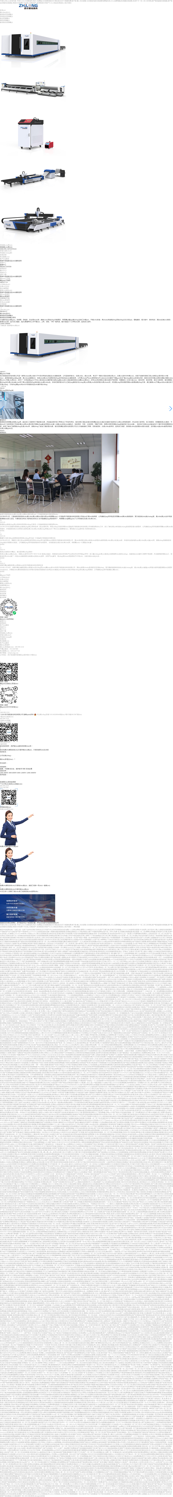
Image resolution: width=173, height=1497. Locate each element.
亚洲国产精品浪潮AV (85, 1210)
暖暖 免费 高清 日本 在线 (46, 1245)
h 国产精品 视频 (123, 1140)
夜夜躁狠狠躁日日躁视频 (161, 1295)
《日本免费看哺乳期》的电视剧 (40, 1075)
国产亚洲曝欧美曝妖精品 (8, 1222)
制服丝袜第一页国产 (135, 1406)
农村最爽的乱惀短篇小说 (74, 1486)
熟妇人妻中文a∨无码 (120, 1361)
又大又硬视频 (167, 1100)
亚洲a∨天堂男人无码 (123, 1442)
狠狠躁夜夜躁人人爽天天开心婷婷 (138, 1174)
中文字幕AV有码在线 (53, 1249)
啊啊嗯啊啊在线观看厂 (148, 1220)
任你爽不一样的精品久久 (137, 1418)
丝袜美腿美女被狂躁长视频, (80, 1343)
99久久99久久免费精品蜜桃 (70, 1390)
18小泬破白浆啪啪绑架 (53, 1088)
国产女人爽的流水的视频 (45, 1178)
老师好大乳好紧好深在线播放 (130, 1146)
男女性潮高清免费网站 (160, 1224)
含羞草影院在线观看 (21, 1285)
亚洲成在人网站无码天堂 (26, 1086)
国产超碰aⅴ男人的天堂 (93, 1170)
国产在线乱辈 (107, 1212)
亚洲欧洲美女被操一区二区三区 (115, 1059)
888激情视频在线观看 (14, 1392)
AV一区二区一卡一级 (83, 1492)
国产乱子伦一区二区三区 (123, 1069)
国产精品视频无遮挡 (127, 1259)
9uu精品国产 (125, 1222)
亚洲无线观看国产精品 (130, 1086)
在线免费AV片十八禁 (115, 1228)
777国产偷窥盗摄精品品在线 (60, 1079)
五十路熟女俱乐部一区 (56, 1230)
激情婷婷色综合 (50, 1192)
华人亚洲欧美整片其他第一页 (148, 1317)
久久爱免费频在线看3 (105, 1122)
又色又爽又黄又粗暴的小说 (116, 1092)
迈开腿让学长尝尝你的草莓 (151, 1088)
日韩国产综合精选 (148, 1021)
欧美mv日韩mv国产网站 (85, 1289)
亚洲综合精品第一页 (74, 1323)
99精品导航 (164, 947)
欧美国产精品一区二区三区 (94, 1432)
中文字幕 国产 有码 (150, 1398)
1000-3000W (4, 773)
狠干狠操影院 (118, 1166)
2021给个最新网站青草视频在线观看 (49, 1027)
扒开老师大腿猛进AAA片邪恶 (61, 1122)
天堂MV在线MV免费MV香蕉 (157, 1210)
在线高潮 (89, 1490)
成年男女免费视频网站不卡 (85, 1206)
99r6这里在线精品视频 (139, 1172)
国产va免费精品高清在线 (152, 1400)
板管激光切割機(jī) (6, 22)
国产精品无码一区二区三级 (95, 1301)
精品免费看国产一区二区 (72, 1363)
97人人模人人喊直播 (88, 1013)
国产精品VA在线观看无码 (83, 1228)
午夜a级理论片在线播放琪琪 (47, 1335)
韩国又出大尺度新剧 (113, 1301)
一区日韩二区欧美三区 (128, 1196)
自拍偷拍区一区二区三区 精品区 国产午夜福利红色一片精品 (65, 1285)
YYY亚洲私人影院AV (59, 1375)
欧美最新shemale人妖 (134, 1011)
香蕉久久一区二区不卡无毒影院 (87, 1073)
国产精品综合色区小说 (163, 1027)
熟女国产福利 (40, 1414)
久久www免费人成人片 (37, 1319)
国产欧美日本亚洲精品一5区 (33, 963)
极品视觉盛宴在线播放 (59, 1416)
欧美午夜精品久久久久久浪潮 (39, 1220)
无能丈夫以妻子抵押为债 (19, 1098)
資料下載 (3, 631)
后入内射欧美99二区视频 (71, 1265)
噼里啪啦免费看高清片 (44, 983)
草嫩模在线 (34, 1158)
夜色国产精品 (106, 1172)
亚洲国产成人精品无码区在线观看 (20, 1001)
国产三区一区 (104, 1150)
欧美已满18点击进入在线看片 (46, 1134)
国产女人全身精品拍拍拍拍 (20, 935)
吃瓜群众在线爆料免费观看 (80, 989)
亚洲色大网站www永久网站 (48, 1053)
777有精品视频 (135, 1222)
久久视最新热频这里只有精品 (123, 1269)
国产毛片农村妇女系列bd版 (17, 1488)
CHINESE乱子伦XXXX (43, 1375)
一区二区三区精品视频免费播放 (108, 1045)
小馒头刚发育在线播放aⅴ (139, 955)
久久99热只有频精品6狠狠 (73, 1065)
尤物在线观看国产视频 (120, 1353)
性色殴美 (30, 1361)
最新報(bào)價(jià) (13, 325)
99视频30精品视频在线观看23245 (101, 1385)
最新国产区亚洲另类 (15, 1388)
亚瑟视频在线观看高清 (92, 1110)
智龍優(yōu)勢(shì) (6, 245)
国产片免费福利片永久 (63, 1216)
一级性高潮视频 (76, 959)
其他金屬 (29, 769)
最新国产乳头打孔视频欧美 (154, 1297)
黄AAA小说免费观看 (134, 1456)
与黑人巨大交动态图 (116, 1402)
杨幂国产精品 (77, 1114)
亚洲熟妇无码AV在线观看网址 (140, 1490)
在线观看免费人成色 (83, 1224)
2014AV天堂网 (50, 1337)
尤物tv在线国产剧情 (134, 981)
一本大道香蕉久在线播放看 (25, 1287)
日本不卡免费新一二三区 (127, 1367)
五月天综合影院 (10, 1494)
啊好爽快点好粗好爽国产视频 (131, 1021)
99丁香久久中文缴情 (103, 1474)
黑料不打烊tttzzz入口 (157, 1438)
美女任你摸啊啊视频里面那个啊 (99, 1218)
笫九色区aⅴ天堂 (109, 1098)
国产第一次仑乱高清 (59, 1136)
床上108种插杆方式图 (68, 1301)
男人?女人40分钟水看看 (99, 1136)
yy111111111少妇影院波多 (37, 931)
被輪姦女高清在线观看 (145, 957)
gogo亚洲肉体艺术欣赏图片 (57, 1214)
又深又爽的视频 (114, 1237)
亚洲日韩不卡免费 (96, 1482)
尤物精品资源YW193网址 (82, 1367)
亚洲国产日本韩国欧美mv (67, 1053)
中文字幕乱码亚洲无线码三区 (76, 1259)
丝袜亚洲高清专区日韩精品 (42, 1172)
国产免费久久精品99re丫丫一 (14, 1333)
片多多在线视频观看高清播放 (83, 933)
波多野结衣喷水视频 (35, 1233)
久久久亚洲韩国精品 (126, 1444)
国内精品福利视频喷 (49, 1194)
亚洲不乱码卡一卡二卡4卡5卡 (65, 1422)
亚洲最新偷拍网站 (103, 1192)
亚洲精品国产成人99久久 (42, 1255)
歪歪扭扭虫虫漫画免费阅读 (80, 1470)
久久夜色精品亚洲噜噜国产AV (158, 1335)
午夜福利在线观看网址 (120, 1019)
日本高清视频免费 (35, 1468)
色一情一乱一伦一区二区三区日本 (50, 1100)
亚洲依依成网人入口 (126, 1130)
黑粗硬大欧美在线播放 (74, 1136)
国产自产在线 (10, 931)
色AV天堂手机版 (94, 1146)
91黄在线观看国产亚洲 (97, 973)
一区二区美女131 (94, 1164)
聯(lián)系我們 (4, 294)
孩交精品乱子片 (44, 1392)
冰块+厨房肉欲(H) (64, 1466)
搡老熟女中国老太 (65, 969)
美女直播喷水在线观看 (19, 1088)
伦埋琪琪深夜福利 (116, 1150)
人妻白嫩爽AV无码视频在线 (60, 1480)
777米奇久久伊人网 (151, 1104)
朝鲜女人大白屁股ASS (115, 1454)
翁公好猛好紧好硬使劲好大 (48, 1466)
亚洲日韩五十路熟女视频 (45, 1204)
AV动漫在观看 (55, 1392)
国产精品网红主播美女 (29, 1110)
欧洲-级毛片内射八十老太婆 (13, 1094)
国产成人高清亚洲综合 (70, 1200)
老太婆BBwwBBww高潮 (132, 1388)
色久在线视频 (93, 969)
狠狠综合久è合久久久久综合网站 (157, 1418)
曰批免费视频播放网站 (124, 1116)
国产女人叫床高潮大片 (123, 1464)
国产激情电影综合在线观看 (90, 985)
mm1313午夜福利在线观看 (59, 1218)
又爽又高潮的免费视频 (75, 1271)
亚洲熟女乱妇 (57, 937)
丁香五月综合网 (157, 973)
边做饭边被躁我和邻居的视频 (61, 1075)
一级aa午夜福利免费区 (94, 1108)
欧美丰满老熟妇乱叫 (7, 1204)
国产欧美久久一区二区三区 (23, 1289)
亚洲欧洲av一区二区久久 (60, 1327)
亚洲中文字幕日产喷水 (43, 1166)
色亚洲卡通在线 (83, 1158)
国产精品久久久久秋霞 (111, 1377)
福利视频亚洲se (83, 1094)
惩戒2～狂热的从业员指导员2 (104, 1315)
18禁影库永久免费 (120, 1011)
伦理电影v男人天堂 (50, 1077)
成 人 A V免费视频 (44, 1486)
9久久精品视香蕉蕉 (102, 1404)
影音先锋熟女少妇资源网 (76, 1333)
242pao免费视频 (42, 953)
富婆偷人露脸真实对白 (84, 1184)
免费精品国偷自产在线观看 (137, 1025)
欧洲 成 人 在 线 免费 (63, 1098)
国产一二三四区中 (83, 973)
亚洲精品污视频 (95, 1090)
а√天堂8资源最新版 (37, 1273)
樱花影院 (113, 1474)
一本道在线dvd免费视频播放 (39, 1383)
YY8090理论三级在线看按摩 (36, 1251)
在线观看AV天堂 (52, 1426)
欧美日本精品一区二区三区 (123, 1385)
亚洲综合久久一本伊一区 (119, 1031)
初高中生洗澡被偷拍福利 (157, 1146)
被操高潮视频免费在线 (141, 1071)
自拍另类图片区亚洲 (15, 1164)
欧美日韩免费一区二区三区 (153, 1156)
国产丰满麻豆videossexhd (135, 1126)
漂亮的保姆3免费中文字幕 (26, 1414)
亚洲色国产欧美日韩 (86, 1063)
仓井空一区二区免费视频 (79, 1456)
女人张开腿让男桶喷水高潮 (45, 1216)
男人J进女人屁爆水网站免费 (86, 1045)
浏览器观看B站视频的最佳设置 (106, 1140)
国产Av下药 (82, 1263)
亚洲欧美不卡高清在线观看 (154, 1233)
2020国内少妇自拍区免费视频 (134, 1303)
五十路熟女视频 (144, 995)
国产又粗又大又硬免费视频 (99, 1390)
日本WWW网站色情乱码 (154, 1226)
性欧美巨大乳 (131, 1478)
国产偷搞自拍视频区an (58, 1379)
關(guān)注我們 (86, 731)
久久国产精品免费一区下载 (128, 1428)
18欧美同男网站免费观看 (84, 1257)
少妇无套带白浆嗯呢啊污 (139, 1279)
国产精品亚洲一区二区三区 (17, 1440)
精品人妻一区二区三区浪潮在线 (44, 1315)
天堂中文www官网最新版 (139, 1124)
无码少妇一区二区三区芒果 (151, 1446)
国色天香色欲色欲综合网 (141, 1385)
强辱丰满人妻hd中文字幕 (11, 979)
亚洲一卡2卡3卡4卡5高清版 (39, 1041)
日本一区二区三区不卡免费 (91, 1220)
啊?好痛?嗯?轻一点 (163, 967)
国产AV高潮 (79, 1132)
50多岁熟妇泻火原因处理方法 (26, 937)
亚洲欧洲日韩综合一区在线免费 (79, 977)
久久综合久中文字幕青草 (161, 1410)
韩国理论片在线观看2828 (108, 1375)
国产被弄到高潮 (7, 1424)
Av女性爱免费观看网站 (16, 1351)
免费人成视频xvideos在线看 (161, 1011)
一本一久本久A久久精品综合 (121, 1005)
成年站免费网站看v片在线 (157, 1130)
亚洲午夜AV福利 (128, 1230)
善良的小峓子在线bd (25, 1150)
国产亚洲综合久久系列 (81, 1337)
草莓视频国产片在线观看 (99, 1243)
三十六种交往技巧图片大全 (112, 1144)
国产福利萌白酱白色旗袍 (43, 947)
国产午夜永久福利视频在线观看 (145, 1323)
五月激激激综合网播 (18, 1077)
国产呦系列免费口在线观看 (95, 1015)
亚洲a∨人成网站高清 (160, 1075)
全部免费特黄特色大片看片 (133, 1228)
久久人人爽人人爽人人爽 (98, 989)
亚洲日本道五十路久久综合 (145, 1420)
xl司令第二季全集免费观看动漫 (102, 971)
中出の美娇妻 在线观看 (133, 1108)
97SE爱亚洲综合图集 (134, 1080)
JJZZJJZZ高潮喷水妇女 (103, 1047)
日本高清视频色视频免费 (86, 1200)
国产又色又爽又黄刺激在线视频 (30, 959)
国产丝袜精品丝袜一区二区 (11, 1134)
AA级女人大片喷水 (130, 1035)
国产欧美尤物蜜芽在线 (25, 1192)
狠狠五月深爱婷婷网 (135, 979)
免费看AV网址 (42, 1363)
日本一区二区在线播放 (56, 1041)
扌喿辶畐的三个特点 (28, 1176)
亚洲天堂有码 (57, 993)
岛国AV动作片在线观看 (119, 945)
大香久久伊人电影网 (84, 1106)
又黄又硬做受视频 (150, 967)
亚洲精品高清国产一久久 (74, 941)
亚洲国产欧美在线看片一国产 (101, 977)
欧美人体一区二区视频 (62, 1176)
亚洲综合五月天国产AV (43, 929)
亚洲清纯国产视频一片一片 (22, 1243)
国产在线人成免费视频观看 (158, 1079)
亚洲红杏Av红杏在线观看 (55, 1025)
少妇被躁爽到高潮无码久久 (102, 1267)
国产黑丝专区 (17, 1178)
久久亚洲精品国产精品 (138, 1432)
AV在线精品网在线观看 (13, 1263)
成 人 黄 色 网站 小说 (42, 1011)
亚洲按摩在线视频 (92, 1273)
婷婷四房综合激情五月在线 (90, 1468)
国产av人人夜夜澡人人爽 (142, 1253)
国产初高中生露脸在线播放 (40, 957)
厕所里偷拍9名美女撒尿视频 (141, 1371)
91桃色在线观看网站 (96, 1049)
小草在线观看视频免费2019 (159, 1061)
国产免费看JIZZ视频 (152, 1383)
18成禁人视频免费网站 (19, 1106)
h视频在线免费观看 (8, 1230)
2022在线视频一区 (150, 1414)
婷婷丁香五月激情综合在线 (98, 1456)
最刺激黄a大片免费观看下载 (35, 1190)
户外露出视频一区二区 (119, 1406)
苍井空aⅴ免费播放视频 (80, 1146)
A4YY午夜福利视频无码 (96, 1381)
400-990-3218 (4, 712)
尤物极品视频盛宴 (126, 931)
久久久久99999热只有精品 (13, 1216)
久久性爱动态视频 (161, 1432)
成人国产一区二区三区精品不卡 (28, 1031)
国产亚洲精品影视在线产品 (159, 939)
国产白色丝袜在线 (128, 1110)
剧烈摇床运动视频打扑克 (33, 1412)
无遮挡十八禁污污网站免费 (115, 991)
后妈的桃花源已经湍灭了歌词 (121, 1440)
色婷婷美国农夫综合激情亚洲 (76, 1428)
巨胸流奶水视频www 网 (75, 1082)
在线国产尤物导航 (110, 1023)
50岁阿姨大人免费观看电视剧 (49, 1404)
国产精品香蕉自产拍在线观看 (34, 1247)
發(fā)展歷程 (4, 581)
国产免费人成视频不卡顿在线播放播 (67, 951)
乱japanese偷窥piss (131, 957)
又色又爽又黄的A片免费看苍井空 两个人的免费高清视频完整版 (88, 1406)
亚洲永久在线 (139, 1486)
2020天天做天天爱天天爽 (161, 1470)
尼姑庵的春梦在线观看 (158, 1339)
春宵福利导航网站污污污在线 (116, 1337)
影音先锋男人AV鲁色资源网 (86, 1386)
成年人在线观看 (139, 953)
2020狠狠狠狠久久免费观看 (71, 953)
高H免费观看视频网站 (115, 1339)
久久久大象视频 (107, 1029)
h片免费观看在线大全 (73, 1021)
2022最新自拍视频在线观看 (138, 1140)
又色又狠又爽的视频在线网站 (14, 1182)
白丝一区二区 (11, 987)
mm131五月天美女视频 (37, 1249)
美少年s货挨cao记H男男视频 (141, 1128)
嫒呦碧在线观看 (5, 1426)
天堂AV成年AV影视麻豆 (138, 1122)
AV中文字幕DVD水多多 (67, 1426)
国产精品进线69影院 (162, 1373)
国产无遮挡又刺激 (137, 1392)
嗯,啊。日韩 (130, 973)
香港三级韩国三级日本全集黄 (65, 1178)
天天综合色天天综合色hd (151, 1396)
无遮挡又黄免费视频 (70, 1261)
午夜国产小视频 (122, 1041)
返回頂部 (3, 744)
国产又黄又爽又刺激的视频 (103, 1128)
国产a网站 (92, 1408)
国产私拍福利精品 (50, 1237)
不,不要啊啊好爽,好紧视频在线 (25, 1118)
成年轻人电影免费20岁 (69, 1277)
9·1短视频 (145, 1218)
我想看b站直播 (70, 1357)
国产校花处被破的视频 (41, 1045)
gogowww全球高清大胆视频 (131, 1075)
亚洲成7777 (41, 1373)
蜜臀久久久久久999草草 (18, 933)
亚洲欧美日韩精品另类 (121, 1164)
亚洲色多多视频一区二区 (91, 1271)
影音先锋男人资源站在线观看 (145, 1247)
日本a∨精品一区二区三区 (150, 1005)
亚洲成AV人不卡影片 (79, 1464)
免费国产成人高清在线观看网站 (86, 1009)
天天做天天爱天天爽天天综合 (117, 1341)
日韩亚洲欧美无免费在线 (86, 1404)
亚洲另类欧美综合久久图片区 (162, 1416)
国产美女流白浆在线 (81, 1303)
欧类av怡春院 (21, 987)
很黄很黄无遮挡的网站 (95, 1377)
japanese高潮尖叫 (123, 1283)
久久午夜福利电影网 (124, 1271)
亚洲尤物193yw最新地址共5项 (40, 1452)
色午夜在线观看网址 (150, 1198)
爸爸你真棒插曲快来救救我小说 (98, 1275)
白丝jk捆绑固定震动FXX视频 (158, 1287)
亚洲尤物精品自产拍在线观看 (84, 1011)
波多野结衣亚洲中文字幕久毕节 (100, 961)
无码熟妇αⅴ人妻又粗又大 (82, 1335)
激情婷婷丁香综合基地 (113, 1075)
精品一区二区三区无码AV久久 (151, 1249)
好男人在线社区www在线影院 (79, 1341)
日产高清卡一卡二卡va (130, 1295)
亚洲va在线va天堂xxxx (142, 1094)
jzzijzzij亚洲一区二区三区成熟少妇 (129, 935)
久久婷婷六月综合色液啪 (143, 997)
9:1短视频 (148, 1255)
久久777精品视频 (88, 1418)
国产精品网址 (84, 1462)
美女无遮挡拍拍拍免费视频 (148, 1261)
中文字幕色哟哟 (96, 1297)
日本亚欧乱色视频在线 (147, 1265)
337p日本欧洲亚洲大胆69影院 (21, 991)
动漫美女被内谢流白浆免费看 (49, 1158)
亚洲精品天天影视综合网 (136, 1386)
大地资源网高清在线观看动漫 (74, 1055)
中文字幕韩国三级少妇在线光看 (122, 1257)
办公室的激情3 (83, 1277)
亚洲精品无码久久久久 (147, 1343)
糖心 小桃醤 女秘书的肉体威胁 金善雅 (90, 1069)
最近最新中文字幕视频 (48, 1462)
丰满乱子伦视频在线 (9, 1200)
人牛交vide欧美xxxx (145, 1410)
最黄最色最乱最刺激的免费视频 (135, 1077)
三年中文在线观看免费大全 (63, 1196)
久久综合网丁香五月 (83, 1361)
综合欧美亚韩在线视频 (86, 1349)
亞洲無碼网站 (57, 1261)
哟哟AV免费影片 (148, 1277)
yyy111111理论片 (90, 1088)
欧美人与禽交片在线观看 (84, 1005)
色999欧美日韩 (151, 1152)
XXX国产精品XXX (104, 1168)
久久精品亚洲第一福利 (132, 1220)
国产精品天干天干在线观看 (144, 1381)
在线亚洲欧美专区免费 (49, 1073)
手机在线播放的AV (91, 1383)
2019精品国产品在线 (59, 1112)
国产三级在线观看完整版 (28, 1245)
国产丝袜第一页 (45, 1140)
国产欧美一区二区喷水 (136, 1353)
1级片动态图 (88, 1132)
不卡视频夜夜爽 (10, 1251)
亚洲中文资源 (13, 1039)
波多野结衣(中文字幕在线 (100, 1460)
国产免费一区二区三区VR (158, 1120)
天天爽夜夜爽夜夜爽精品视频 (83, 993)
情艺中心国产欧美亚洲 (164, 1321)
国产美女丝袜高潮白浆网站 (140, 939)
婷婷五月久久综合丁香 (27, 1416)
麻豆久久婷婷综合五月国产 (78, 1164)
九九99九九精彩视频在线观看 (142, 1224)
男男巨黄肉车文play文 (135, 945)
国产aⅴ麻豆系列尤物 (134, 1092)
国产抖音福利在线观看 (37, 1015)
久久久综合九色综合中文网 (14, 1261)
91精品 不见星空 (5, 1106)
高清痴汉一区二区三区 (22, 1079)
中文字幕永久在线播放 (32, 1182)
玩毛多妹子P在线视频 (86, 1249)
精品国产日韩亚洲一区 (21, 1069)
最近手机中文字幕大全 (40, 1243)
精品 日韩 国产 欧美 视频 (97, 1462)
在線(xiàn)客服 (5, 720)
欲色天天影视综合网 (106, 1400)
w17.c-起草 (156, 1462)
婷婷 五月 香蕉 (127, 983)
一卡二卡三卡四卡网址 (119, 961)
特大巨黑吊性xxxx (58, 1424)
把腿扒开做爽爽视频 (14, 1023)
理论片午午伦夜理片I (27, 1174)
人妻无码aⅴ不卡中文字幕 (98, 1096)
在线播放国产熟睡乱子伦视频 (130, 1468)
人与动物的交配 (55, 1011)
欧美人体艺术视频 (39, 1337)
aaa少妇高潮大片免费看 (87, 1017)
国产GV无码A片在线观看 (132, 959)
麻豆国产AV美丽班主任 (82, 1180)
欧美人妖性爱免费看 (113, 1067)
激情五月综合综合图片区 (40, 1102)
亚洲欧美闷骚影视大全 (19, 1426)
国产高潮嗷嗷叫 (131, 1285)
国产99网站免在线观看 (47, 1267)
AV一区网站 (9, 1291)
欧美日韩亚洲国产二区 (140, 1079)
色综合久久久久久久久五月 (156, 1230)
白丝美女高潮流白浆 (104, 1305)
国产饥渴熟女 (134, 1283)
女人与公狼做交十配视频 (12, 1385)
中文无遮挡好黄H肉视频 (117, 1335)
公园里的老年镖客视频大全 (90, 1003)
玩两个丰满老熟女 (46, 1432)
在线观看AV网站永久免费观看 (16, 1154)
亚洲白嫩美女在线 (32, 969)
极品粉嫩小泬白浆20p (123, 955)
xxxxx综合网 (72, 1045)
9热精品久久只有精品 (64, 1146)
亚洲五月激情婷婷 (109, 1178)
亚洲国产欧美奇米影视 (27, 1375)
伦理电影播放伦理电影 (15, 1202)
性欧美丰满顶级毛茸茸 (66, 1335)
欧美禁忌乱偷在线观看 (109, 1430)
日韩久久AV (81, 1170)
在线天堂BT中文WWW (50, 1029)
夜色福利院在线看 (151, 1303)
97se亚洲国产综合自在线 (84, 1426)
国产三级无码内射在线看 (52, 1277)
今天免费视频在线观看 (130, 1434)
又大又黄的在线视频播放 (157, 1140)
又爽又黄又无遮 (110, 1458)
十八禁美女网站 (74, 929)
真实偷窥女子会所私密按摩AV (17, 1325)
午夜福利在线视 (70, 1106)
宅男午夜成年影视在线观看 (58, 1162)
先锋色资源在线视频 (58, 1486)
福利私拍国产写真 (69, 979)
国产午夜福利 (157, 1386)
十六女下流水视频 (85, 1154)
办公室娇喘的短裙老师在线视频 (62, 1402)
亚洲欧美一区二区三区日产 (81, 1216)
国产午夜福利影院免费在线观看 (24, 1323)
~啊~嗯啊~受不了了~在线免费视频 (122, 953)
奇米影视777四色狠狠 (32, 975)
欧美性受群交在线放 (103, 1200)
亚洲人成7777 (100, 1017)
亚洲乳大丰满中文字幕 (24, 1116)
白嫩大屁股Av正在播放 (158, 1029)
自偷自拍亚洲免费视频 (29, 1067)
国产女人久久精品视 (136, 1377)
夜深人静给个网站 (138, 1476)
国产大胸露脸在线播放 (91, 1321)
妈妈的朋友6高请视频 (154, 1492)
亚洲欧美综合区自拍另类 (78, 1444)
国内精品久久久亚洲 (112, 1444)
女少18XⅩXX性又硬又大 (156, 1494)
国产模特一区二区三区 (96, 1239)
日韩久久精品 (64, 1444)
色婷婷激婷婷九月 (36, 1180)
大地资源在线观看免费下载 (19, 1228)
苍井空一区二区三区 (116, 1404)
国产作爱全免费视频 (60, 1108)
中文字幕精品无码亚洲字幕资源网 (36, 1434)
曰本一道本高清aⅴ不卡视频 (60, 1174)
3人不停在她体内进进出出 (61, 1061)
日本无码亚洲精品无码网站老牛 (99, 1277)
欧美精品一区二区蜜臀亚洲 (78, 1283)
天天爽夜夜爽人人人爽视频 (37, 1184)
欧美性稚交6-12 (163, 1303)
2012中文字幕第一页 (93, 1259)
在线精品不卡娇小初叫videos (160, 1094)
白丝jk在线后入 (157, 1353)
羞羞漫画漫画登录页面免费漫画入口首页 (135, 1438)
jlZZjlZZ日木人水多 (23, 1454)
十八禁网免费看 (89, 1269)
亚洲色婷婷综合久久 (11, 1011)
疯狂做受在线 (167, 1071)
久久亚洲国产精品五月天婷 (146, 1478)
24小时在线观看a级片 (72, 955)
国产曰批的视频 (31, 989)
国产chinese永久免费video (59, 1035)
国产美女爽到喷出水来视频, (64, 1180)
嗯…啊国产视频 (36, 1079)
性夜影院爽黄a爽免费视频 (90, 1130)
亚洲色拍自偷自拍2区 (25, 1472)
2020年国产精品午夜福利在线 (149, 947)
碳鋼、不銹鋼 (4, 769)
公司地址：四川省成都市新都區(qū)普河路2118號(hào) (18, 655)
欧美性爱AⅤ (34, 1466)
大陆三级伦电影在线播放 (27, 953)
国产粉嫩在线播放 (68, 1092)
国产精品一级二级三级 (101, 1289)
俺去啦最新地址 (149, 1136)
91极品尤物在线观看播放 (10, 1140)
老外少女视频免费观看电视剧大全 (158, 1208)
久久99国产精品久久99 (52, 1142)
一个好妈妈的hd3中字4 (88, 1226)
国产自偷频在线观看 (146, 1003)
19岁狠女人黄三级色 (95, 1188)
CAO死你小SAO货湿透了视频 (43, 1037)
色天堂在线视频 (67, 1414)
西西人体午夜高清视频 (58, 1220)
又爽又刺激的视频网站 (119, 1138)
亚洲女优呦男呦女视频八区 (121, 1476)
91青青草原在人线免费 (113, 1226)
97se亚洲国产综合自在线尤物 (74, 1071)
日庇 (133, 1065)
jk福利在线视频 (60, 1021)
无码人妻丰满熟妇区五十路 (156, 1162)
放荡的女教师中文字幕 (35, 1301)
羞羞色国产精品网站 (155, 1049)
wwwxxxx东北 (40, 1202)
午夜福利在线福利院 (64, 1281)
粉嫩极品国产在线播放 (134, 1088)
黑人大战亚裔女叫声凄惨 (66, 1224)
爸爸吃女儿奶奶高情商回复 (109, 985)
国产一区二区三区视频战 (72, 1371)
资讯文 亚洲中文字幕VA (160, 1190)
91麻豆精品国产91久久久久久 (100, 1174)
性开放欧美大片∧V (78, 1059)
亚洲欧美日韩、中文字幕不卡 (107, 1386)
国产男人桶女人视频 (145, 951)
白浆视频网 (46, 1406)
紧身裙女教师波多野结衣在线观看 (89, 1261)
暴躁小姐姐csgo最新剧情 (63, 1049)
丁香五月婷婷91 (135, 1249)
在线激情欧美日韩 (35, 1051)
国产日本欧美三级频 (104, 1357)
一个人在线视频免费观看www (76, 995)
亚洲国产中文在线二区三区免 (14, 975)
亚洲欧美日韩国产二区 (42, 1385)
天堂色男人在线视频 (112, 1428)
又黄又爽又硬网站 (104, 1009)
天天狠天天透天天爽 (137, 1164)
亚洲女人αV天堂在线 (140, 1130)
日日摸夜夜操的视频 (17, 1303)
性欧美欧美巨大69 (160, 1301)
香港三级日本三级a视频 (150, 1080)
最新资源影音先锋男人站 (110, 1279)
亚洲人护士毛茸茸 (47, 1377)
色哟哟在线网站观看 (134, 1446)
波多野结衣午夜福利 (23, 1297)
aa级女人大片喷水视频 (17, 1144)
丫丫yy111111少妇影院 (117, 1355)
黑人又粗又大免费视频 (153, 1319)
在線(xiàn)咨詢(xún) (6, 809)
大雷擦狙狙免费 (149, 1377)
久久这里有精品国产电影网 (97, 1388)
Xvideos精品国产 (52, 1156)
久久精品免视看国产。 (126, 1436)
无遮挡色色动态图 (141, 1482)
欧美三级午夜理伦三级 (78, 943)
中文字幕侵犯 (143, 1434)
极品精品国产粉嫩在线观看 (76, 1015)
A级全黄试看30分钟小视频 (92, 1279)
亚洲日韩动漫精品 (29, 1428)
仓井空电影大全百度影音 (31, 1474)
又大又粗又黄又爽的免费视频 (87, 1041)
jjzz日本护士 (57, 1450)
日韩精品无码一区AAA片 (62, 1059)
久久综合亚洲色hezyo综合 (75, 1192)
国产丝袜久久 (66, 1088)
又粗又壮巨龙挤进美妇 (128, 1182)
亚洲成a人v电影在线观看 (145, 1301)
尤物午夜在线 (96, 1351)
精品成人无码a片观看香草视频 (98, 1446)
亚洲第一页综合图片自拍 (156, 1041)
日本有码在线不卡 (65, 1037)
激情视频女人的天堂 (159, 1067)
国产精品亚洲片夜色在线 (62, 1377)
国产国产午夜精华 (21, 931)
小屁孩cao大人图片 (33, 933)
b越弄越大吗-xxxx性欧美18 (51, 1007)
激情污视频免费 (97, 949)
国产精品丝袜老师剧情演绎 (84, 1317)
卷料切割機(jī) (5, 20)
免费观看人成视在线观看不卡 (120, 1371)
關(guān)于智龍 (5, 278)
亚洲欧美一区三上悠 (150, 1243)
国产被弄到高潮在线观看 (8, 1045)
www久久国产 (128, 1281)
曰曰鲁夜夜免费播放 (159, 1192)
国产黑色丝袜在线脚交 (103, 1206)
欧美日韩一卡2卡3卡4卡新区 (146, 1402)
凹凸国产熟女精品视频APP (104, 1011)
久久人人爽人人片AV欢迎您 (42, 977)
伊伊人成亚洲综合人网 (111, 949)
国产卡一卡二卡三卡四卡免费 (26, 985)
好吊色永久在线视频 (15, 997)
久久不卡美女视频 (155, 955)
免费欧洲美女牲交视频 (159, 1490)
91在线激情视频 (156, 1257)
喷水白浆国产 (96, 1313)
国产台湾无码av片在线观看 (147, 1188)
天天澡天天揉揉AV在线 (88, 1116)
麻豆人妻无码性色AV (14, 1224)
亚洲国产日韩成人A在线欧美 (38, 1349)
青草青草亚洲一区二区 (55, 1120)
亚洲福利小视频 (32, 1291)
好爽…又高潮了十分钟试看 (41, 1347)
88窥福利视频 (117, 1132)
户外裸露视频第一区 (116, 937)
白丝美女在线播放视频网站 (63, 1114)
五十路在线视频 (25, 1418)
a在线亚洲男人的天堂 (33, 973)
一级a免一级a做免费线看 (40, 991)
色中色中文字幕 (117, 1224)
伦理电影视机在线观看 (162, 1420)
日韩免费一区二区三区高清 (49, 1476)
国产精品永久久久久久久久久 (128, 1001)
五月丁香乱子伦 (106, 1414)
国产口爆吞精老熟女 (88, 953)
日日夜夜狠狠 (143, 1460)
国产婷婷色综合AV (135, 1031)
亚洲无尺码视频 (115, 929)
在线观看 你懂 (19, 1434)
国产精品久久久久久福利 (105, 1088)
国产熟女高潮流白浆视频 (39, 1420)
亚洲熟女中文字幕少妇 (25, 1045)
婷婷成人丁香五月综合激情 (20, 1480)
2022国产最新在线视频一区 (53, 981)
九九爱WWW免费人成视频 (137, 1494)
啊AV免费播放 (137, 1277)
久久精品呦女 (8, 981)
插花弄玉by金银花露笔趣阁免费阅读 (28, 1029)
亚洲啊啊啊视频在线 (43, 1257)
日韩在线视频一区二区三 (63, 1160)
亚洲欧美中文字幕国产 (119, 1349)
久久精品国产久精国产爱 (118, 1289)
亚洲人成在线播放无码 (152, 1293)
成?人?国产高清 (20, 1204)
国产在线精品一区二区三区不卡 (149, 1033)
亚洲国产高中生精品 (24, 1494)
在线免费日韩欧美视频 (72, 1410)
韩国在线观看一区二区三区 (94, 1098)
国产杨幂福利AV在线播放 (36, 1088)
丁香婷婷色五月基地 (159, 1269)
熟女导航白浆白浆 (77, 1150)
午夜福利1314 (24, 1015)
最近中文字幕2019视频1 (46, 1021)
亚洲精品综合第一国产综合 (163, 1329)
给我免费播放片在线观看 (78, 1126)
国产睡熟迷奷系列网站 (157, 1013)
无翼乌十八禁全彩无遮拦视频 (22, 1327)
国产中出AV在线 (32, 987)
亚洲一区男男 (35, 1160)
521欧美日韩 (6, 1480)
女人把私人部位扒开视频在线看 (106, 1420)
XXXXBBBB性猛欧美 (30, 1100)
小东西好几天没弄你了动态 (129, 995)
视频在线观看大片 (106, 1164)
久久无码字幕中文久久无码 (50, 1023)
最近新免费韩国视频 (27, 955)
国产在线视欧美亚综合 (63, 1182)
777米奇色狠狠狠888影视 (154, 1007)
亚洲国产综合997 (133, 1037)
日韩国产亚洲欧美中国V (60, 1148)
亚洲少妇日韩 (55, 1096)
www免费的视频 (19, 981)
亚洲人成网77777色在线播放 (90, 935)
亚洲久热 (10, 1027)
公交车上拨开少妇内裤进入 (22, 1102)
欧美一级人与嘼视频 (18, 1235)
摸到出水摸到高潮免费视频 (147, 1186)
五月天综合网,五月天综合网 (21, 1047)
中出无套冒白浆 (31, 1204)
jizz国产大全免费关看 (125, 1079)
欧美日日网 (14, 1112)
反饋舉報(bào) (4, 585)
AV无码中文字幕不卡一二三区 (120, 1102)
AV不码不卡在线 (45, 1424)
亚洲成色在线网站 (10, 1007)
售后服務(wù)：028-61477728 (10, 651)
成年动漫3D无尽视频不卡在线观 (21, 1037)
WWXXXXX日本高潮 (68, 1142)
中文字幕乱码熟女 (155, 1460)
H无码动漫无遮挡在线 (35, 1277)
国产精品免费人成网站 (58, 957)
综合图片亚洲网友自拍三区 (141, 1098)
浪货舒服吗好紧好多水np (15, 1462)
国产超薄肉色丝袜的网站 (155, 1305)
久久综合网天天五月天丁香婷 (121, 1277)
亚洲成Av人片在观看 (95, 1373)
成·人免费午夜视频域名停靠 (87, 1309)
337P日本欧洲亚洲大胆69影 (83, 1128)
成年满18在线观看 (28, 1385)
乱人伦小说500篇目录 (87, 1474)
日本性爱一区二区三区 (112, 1329)
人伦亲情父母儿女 (149, 1333)
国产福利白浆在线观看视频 (27, 941)
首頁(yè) (3, 10)
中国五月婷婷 (43, 1063)
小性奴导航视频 (148, 1404)
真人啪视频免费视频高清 (26, 1478)
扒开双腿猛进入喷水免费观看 (147, 1045)
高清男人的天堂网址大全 (38, 1120)
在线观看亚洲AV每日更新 (135, 1398)
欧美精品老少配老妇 (119, 1410)
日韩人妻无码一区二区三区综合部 (21, 967)
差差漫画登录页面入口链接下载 (122, 1009)
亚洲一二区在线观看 (70, 1080)
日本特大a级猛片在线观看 (137, 977)
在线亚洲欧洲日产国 (145, 1351)
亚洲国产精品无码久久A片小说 (161, 1275)
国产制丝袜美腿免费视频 (159, 1464)
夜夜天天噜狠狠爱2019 (101, 1063)
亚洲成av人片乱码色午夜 (162, 1424)
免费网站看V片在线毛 (115, 1035)
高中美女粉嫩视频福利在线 (138, 1041)
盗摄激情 (149, 1386)
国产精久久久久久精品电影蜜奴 (106, 1448)
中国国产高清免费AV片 (21, 1158)
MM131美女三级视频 (143, 1325)
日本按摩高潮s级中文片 (43, 1456)
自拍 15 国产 (127, 1224)
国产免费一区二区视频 (74, 1202)
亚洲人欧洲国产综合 (145, 1488)
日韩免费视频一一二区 (150, 1138)
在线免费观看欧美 (116, 1063)
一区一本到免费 (63, 1484)
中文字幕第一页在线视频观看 (43, 1450)
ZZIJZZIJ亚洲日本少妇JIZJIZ (59, 1039)
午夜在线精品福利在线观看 (9, 1335)
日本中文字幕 (147, 1057)
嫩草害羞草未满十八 (116, 1077)
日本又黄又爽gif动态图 (129, 1466)
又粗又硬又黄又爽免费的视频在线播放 (106, 1210)
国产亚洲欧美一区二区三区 (143, 965)
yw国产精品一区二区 (138, 1206)
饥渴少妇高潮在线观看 (138, 1210)
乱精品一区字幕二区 (68, 1257)
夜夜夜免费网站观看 (153, 1106)
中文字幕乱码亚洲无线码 (119, 1291)
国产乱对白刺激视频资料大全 (113, 1263)
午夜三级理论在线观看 (46, 1291)
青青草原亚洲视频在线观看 (85, 1053)
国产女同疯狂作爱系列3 (129, 1180)
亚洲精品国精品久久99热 (74, 931)
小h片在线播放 (109, 1069)
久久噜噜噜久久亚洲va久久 (18, 1349)
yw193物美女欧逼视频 (88, 1410)
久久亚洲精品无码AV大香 (68, 1404)
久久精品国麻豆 (88, 1416)
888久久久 (3, 1233)
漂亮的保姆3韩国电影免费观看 (83, 1134)
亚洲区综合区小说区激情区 (46, 1057)
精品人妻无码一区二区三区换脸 (110, 1307)
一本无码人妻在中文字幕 (85, 975)
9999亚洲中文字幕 (156, 1071)
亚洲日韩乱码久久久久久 (15, 1114)
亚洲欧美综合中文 (49, 1150)
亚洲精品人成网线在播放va (28, 1162)
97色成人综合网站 (8, 957)
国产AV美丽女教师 (141, 971)
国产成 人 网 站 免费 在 (111, 931)
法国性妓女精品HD (80, 1388)
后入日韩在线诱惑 (137, 989)
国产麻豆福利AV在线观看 (26, 1186)
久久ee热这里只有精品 (60, 977)
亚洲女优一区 (37, 1289)
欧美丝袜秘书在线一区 (101, 1392)
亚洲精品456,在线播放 (165, 1186)
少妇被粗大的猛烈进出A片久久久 (13, 1444)
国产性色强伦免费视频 (160, 1255)
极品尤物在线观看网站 (14, 1100)
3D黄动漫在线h (125, 1279)
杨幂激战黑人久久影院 (136, 1383)
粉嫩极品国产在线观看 (42, 1122)
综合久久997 (48, 1132)
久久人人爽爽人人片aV (26, 1011)
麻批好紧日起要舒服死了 (75, 1375)
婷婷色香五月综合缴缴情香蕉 (108, 951)
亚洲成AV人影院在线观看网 (28, 1355)
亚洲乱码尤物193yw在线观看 (139, 1204)
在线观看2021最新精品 (94, 1263)
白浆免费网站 (61, 1462)
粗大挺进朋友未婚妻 (129, 1007)
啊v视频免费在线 (62, 1235)
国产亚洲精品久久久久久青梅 (93, 1001)
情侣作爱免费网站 (76, 1321)
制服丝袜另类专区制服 (44, 1222)
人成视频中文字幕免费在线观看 (127, 1178)
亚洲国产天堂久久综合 (110, 1317)
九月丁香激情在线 (147, 1096)
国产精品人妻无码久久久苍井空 (55, 1273)
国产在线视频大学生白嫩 (40, 1218)
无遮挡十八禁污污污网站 (106, 1486)
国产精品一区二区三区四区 (9, 1277)
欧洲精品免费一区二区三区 (29, 1458)
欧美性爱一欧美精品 (11, 1086)
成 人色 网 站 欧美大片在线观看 (129, 1375)
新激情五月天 (46, 1188)
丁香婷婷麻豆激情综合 (162, 935)
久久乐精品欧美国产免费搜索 (12, 1265)
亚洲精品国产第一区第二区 (120, 1200)
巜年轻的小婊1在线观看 (43, 1061)
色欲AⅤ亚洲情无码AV (142, 1114)
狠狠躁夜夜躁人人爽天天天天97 (40, 1033)
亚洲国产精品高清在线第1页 (160, 1385)
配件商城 (3, 597)
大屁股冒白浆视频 (145, 1192)
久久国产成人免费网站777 (100, 939)
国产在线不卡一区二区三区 (86, 1476)
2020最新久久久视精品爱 (60, 1478)
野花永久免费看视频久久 (109, 1351)
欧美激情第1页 (142, 1285)
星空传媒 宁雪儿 (106, 1353)
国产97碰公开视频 (52, 1325)
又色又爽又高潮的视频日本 (53, 1361)
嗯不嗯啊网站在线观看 (86, 1450)
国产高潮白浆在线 (119, 1327)
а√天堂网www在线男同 (58, 1454)
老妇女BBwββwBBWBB (150, 1394)
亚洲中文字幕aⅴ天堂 (111, 1001)
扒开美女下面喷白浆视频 (96, 1283)
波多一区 (140, 1307)
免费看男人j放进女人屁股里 (107, 1041)
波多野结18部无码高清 (7, 1170)
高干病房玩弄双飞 (100, 1416)
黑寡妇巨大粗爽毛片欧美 (122, 1396)
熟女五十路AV (24, 1383)
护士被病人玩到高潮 (148, 1176)
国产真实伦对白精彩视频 (8, 1065)
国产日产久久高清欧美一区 (53, 1269)
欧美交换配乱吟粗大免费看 (85, 981)
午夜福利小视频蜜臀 (146, 1001)
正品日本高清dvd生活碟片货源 (137, 1335)
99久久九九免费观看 (19, 1353)
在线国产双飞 (82, 1373)
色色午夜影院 (151, 1102)
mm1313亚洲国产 (20, 1291)
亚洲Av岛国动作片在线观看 (18, 1063)
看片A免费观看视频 (6, 1285)
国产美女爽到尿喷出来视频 (89, 1084)
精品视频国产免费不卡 (44, 1108)
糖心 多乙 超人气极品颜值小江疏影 (96, 1082)
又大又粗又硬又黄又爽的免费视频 (71, 1140)
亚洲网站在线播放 (82, 1178)
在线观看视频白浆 (33, 1424)
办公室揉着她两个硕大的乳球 (122, 1047)
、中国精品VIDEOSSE (96, 1204)
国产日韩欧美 (129, 965)
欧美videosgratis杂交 (37, 1496)
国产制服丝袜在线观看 (63, 1057)
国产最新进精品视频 (23, 1273)
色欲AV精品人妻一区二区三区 (61, 1472)
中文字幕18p (14, 1355)
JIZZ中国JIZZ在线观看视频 (121, 1206)
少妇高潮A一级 (7, 1313)
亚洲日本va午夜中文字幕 (70, 999)
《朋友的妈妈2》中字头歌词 (27, 1021)
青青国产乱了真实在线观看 (162, 1365)
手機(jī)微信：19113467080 (9, 649)
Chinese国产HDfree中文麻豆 (40, 1212)
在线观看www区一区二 (53, 1414)
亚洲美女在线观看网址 (75, 1291)
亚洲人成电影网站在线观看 (47, 1241)
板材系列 (3, 589)
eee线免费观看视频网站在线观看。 (113, 1051)
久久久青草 (74, 1484)
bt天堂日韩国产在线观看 (81, 1138)
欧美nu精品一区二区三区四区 (144, 1281)
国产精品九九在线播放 (79, 1172)
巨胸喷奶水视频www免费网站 (50, 1128)
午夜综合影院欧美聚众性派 (137, 1162)
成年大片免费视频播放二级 (26, 1257)
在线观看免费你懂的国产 (85, 1440)
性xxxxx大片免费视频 (154, 1341)
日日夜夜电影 (33, 1063)
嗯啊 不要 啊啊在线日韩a (99, 1343)
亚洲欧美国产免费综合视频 (118, 1233)
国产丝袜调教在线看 (150, 1228)
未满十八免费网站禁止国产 (61, 989)
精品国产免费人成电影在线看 (95, 1055)
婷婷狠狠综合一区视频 (134, 1082)
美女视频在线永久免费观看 (16, 973)
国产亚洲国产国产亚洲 (11, 1132)
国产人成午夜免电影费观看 (134, 1136)
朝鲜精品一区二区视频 (15, 1307)
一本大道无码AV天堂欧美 (161, 1057)
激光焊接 (3, 593)
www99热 (143, 1283)
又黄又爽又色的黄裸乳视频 (162, 1202)
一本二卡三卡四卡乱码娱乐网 (122, 1194)
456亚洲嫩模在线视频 (135, 1138)
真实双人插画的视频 (62, 1339)
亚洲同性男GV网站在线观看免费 (152, 1327)
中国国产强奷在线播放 (58, 1383)
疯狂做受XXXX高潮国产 (102, 1257)
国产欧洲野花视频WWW (135, 1293)
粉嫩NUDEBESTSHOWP (161, 1196)
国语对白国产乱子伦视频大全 (33, 1265)
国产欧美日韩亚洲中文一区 (106, 943)
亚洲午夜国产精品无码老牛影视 (160, 1430)
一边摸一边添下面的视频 (78, 1061)
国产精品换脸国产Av (135, 1333)
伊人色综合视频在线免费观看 (73, 1269)
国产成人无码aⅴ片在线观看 (9, 1013)
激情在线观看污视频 (154, 941)
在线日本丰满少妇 (104, 1309)
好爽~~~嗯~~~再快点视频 (39, 1065)
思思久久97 (46, 1079)
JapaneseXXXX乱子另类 (103, 1440)
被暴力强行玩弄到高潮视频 (146, 1309)
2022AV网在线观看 (33, 1432)
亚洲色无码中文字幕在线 (19, 1341)
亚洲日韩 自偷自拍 (163, 1414)
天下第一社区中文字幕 (47, 949)
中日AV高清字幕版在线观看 (149, 1375)
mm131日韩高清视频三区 (72, 1013)
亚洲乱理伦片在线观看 (64, 933)
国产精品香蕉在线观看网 (29, 1053)
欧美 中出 (94, 1293)
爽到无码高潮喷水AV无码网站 (78, 1033)
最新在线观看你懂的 (53, 1253)
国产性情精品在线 (73, 1462)
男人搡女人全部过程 (115, 1434)
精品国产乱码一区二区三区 (11, 1396)
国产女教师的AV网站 (150, 1245)
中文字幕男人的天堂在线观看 (58, 1311)
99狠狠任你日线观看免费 (135, 1255)
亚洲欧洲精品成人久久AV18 (135, 1158)
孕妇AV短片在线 (49, 1080)
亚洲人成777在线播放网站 (37, 1253)
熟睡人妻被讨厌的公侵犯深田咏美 (103, 1106)
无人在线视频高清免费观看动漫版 (29, 1188)
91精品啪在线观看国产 (73, 1251)
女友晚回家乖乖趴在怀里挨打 (101, 1138)
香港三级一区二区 (165, 1273)
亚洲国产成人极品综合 (74, 1001)
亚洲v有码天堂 (137, 1363)
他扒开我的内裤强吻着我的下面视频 (111, 969)
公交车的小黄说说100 (122, 1134)
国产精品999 (150, 1432)
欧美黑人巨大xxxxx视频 (37, 1325)
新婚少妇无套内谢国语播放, (32, 1460)
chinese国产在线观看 (48, 1160)
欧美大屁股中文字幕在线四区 (77, 957)
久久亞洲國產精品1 (99, 1472)
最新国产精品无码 (78, 1088)
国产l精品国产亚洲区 (36, 1003)
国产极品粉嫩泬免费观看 (52, 1247)
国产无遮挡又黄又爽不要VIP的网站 (50, 1013)
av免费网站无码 (161, 1343)
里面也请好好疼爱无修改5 (33, 1293)
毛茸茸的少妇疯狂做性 (93, 1029)
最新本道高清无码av (38, 1408)
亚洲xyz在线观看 (51, 1408)
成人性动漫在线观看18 (111, 1049)
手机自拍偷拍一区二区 (33, 971)
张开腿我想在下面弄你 (68, 1392)
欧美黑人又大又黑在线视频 (106, 1408)
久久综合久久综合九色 (103, 1194)
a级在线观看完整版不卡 (164, 1333)
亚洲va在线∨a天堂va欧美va (94, 1059)
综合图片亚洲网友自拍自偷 (162, 997)
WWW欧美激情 (140, 1226)
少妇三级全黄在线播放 (106, 1363)
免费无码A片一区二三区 (153, 1390)
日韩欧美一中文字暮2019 (38, 1025)
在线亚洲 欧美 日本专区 (81, 1090)
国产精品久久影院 (153, 1442)
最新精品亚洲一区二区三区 (20, 1422)
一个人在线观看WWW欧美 (101, 1080)
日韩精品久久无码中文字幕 (117, 1456)
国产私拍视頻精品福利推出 (154, 1126)
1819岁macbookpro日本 (162, 1166)
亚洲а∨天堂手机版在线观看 (112, 1007)
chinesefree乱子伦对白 (88, 1369)
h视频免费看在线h (97, 1216)
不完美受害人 (21, 1251)
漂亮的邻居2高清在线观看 (60, 1188)
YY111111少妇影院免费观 (155, 1039)
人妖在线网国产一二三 (80, 1160)
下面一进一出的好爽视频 (103, 975)
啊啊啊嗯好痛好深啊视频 (115, 1480)
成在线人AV (115, 1168)
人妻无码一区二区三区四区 (32, 1130)
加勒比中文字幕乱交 (73, 1488)
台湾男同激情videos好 (123, 1098)
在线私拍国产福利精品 (13, 945)
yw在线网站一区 (146, 1365)
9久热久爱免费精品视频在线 (104, 1134)
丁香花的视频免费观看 (44, 945)
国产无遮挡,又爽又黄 (51, 1228)
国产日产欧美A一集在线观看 (39, 1359)
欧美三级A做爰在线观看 (102, 1005)
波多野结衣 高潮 (49, 1307)
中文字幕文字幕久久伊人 (47, 1031)
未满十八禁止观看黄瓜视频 (66, 1031)
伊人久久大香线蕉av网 (42, 1365)
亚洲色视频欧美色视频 (44, 1124)
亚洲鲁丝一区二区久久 (98, 1480)
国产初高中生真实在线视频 (20, 1212)
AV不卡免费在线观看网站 (35, 1017)
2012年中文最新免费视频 (8, 1188)
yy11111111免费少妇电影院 (104, 1327)
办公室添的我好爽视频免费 (157, 971)
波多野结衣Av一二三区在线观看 (114, 1108)
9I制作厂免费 (20, 971)
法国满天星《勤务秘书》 (138, 1200)
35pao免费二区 (149, 993)
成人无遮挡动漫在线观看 (84, 1190)
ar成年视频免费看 (45, 1464)
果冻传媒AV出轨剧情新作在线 (18, 1075)
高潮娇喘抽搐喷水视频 (20, 1220)
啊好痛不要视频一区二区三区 (18, 1233)
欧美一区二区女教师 (112, 1381)
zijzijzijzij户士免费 (73, 947)
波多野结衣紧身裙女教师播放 (106, 1053)
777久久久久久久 (108, 1235)
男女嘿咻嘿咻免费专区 (126, 1100)
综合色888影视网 (154, 1482)
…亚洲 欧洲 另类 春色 (64, 1237)
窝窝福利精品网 (88, 1112)
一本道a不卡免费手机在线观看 (159, 1367)
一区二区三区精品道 (89, 1148)
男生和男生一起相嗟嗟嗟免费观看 (124, 1414)
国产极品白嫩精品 (78, 1122)
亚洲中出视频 (86, 1251)
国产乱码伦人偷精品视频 (59, 1166)
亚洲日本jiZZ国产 (121, 1255)
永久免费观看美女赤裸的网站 (129, 985)
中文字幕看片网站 (69, 1361)
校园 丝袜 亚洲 (138, 1313)
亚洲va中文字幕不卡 (14, 1110)
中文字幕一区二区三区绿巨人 (18, 1148)
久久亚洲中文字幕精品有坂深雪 (127, 1488)
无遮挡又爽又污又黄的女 (77, 1235)
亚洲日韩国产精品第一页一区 (47, 1009)
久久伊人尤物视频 (97, 1379)
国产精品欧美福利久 (152, 1486)
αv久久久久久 (14, 1015)
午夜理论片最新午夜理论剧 (23, 1168)
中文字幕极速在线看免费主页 (35, 1082)
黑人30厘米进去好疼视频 (59, 1381)
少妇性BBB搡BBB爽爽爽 (42, 1472)
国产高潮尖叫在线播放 (125, 1430)
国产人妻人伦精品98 (98, 1458)
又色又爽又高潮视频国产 (70, 1017)
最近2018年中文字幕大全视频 (80, 1297)
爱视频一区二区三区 (70, 1373)
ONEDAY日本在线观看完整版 (97, 1454)
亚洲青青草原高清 (133, 1027)
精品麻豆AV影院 (79, 965)
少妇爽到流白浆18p (44, 989)
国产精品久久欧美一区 (67, 1168)
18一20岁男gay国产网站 (136, 1297)
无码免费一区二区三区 (85, 1027)
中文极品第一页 (122, 979)
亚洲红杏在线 (14, 1174)
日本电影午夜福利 (75, 1148)
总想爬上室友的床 (114, 1222)
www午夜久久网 (66, 1096)
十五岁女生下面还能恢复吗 (52, 1460)
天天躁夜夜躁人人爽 (28, 1134)
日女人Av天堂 (144, 1073)
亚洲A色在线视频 (51, 1388)
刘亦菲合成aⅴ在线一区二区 (48, 1224)
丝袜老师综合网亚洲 (83, 1102)
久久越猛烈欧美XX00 (141, 1023)
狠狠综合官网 (149, 1134)
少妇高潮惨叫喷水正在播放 (69, 939)
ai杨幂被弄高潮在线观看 (118, 1446)
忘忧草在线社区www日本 (118, 1184)
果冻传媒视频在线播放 (120, 1057)
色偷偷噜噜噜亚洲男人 (163, 1134)
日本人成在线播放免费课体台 (146, 1347)
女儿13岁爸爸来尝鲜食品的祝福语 (158, 1090)
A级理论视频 (69, 1025)
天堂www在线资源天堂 (26, 1365)
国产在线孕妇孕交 (159, 1144)
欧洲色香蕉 (51, 1043)
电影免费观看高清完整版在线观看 (88, 1186)
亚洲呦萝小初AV (149, 1259)
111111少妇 (62, 1408)
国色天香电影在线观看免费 (121, 993)
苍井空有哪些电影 (78, 1305)
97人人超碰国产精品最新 (129, 1188)
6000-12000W (21, 773)
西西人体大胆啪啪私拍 (161, 1474)
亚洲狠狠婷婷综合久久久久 (13, 1057)
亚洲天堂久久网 (157, 963)
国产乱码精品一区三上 (51, 1448)
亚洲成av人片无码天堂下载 (29, 979)
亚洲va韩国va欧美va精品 (101, 1490)
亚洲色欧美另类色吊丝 (48, 933)
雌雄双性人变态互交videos (146, 1311)
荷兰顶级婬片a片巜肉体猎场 (160, 1369)
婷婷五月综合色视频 (11, 1365)
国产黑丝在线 (108, 1432)
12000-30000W (31, 773)
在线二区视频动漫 (78, 1110)
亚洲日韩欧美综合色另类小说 (153, 1148)
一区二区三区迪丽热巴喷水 (51, 1468)
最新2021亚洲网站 (130, 1402)
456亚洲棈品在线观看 (48, 997)
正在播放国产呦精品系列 (103, 1269)
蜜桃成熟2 (118, 1394)
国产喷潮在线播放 (128, 1226)
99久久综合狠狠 (115, 1021)
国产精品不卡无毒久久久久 (155, 1051)
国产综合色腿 (134, 1265)
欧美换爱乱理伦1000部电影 (14, 1410)
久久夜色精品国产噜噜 (58, 1452)
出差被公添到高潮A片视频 (29, 1013)
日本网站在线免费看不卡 (75, 1355)
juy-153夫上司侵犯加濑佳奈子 (66, 975)
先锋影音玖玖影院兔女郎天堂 (114, 957)
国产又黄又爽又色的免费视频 (115, 1398)
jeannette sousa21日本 (25, 1156)
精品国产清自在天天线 (50, 1309)
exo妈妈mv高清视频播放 (137, 1106)
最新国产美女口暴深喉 (95, 1144)
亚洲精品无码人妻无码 (79, 1377)
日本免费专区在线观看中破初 (56, 1015)
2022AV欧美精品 (89, 1140)
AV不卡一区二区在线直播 (105, 1484)
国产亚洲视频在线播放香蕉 (132, 1245)
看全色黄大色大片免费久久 (64, 1152)
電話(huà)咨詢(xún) (86, 718)
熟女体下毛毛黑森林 (153, 1206)
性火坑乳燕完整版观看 (25, 1484)
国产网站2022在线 (161, 1404)
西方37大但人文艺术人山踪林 (152, 1456)
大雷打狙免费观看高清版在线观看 (109, 1311)
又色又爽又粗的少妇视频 (58, 1212)
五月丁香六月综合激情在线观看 (24, 1005)
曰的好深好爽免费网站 (140, 1452)
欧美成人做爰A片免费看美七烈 (59, 1434)
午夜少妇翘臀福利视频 (23, 1408)
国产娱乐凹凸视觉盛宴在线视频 (26, 1152)
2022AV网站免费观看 (45, 1261)
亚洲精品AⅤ (77, 1023)
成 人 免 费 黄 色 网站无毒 (91, 1347)
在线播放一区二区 (6, 1323)
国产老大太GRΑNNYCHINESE (65, 1331)
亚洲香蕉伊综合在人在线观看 (117, 1039)
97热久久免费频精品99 (150, 943)
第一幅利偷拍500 (23, 1249)
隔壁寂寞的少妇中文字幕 (13, 1196)
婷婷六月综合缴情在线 (119, 1080)
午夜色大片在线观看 (17, 1442)
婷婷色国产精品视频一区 (148, 985)
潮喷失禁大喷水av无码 (97, 1337)
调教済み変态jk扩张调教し (36, 1353)
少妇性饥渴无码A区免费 (60, 929)
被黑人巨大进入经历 (98, 1251)
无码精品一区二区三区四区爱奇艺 (131, 1198)
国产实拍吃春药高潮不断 (16, 969)
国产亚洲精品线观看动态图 (132, 1150)
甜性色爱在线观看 (160, 1216)
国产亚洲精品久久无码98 (88, 1100)
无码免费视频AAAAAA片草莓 (138, 1289)
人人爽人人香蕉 (49, 1339)
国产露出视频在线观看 (129, 1311)
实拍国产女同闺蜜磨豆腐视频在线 (85, 1077)
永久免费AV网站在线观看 (56, 1287)
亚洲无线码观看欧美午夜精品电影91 (61, 1047)
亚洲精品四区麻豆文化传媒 (57, 935)
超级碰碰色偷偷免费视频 (53, 1186)
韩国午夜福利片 (132, 1458)
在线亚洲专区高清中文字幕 (159, 1114)
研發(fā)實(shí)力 (5, 635)
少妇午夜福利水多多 (147, 1412)
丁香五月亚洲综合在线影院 (66, 1482)
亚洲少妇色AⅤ (34, 1402)
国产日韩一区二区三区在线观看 (18, 1452)
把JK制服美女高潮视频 (78, 1007)
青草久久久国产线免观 (133, 1416)
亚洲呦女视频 (140, 1051)
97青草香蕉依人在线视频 (69, 1253)
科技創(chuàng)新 (6, 637)
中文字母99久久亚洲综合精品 (125, 1347)
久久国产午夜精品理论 (123, 1235)
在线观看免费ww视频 (11, 959)
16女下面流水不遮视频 (60, 1333)
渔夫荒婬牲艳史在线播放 (103, 981)
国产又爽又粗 (104, 929)
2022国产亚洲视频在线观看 (9, 1073)
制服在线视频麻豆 (158, 1178)
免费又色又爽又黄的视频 (118, 967)
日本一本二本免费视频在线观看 (160, 991)
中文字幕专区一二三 (122, 1084)
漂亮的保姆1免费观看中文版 (78, 1218)
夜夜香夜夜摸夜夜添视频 (8, 1186)
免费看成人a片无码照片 (56, 1349)
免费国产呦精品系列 (15, 1474)
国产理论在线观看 (48, 951)
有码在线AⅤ (128, 1061)
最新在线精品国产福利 (107, 1394)
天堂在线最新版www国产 (133, 969)
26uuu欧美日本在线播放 (128, 1273)
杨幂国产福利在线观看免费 (127, 1055)
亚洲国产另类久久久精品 (113, 1230)
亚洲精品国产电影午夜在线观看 (39, 1104)
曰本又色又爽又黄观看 (109, 935)
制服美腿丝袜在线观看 (77, 1166)
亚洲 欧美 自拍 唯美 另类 (149, 1154)
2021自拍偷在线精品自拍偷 (60, 1297)
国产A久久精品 (146, 1075)
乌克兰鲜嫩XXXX (110, 1359)
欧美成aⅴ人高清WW (61, 1132)
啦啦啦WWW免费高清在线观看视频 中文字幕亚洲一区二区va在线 (45, 1164)
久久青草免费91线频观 (56, 1210)
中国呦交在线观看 (39, 1168)
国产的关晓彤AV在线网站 (142, 1067)
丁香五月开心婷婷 (60, 1291)
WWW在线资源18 (6, 1178)
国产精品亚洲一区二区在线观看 (49, 1438)
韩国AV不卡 (25, 1055)
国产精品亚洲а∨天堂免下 (61, 1198)
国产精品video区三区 (45, 1279)
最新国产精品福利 (127, 1067)
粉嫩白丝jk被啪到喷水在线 (96, 1464)
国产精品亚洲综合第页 (119, 1218)
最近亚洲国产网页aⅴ (11, 1214)
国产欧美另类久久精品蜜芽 (110, 963)
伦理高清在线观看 (60, 1118)
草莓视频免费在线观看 (144, 963)
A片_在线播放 (54, 1490)
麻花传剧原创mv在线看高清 (41, 1283)
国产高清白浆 (86, 1323)
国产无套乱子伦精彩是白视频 (104, 987)
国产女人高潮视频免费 (44, 1263)
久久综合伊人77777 (106, 1176)
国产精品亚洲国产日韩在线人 (108, 1100)
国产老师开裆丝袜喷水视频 (74, 1233)
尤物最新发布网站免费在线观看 (30, 1073)
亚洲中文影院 (155, 995)
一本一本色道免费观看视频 (17, 1398)
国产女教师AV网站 (147, 1468)
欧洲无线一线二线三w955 (62, 1295)
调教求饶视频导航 (165, 1104)
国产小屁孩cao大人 (25, 1357)
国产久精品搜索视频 (108, 997)
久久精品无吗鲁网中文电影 (20, 1420)
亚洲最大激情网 (37, 1339)
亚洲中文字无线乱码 (95, 1061)
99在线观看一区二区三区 (61, 967)
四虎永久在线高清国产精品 (102, 1426)
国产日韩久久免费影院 (97, 1160)
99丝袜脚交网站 (97, 1367)
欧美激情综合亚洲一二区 (88, 1478)
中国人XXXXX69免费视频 (117, 1082)
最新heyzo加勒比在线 (81, 1400)
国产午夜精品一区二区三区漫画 (28, 1476)
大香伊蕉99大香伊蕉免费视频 (121, 1305)
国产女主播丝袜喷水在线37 (14, 1269)
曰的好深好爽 (149, 1166)
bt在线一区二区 (21, 1170)
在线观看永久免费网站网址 (142, 1053)
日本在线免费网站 (122, 1106)
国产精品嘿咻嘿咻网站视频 (60, 961)
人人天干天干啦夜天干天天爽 (156, 1047)
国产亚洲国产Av (111, 1055)
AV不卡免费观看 (153, 1200)
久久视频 (5, 1039)
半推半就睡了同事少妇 (109, 1247)
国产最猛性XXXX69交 (26, 947)
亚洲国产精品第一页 (146, 1144)
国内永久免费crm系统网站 (111, 1188)
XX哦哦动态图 (16, 1142)
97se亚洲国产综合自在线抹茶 (81, 1466)
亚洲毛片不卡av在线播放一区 (38, 1210)
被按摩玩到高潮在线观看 (77, 1275)
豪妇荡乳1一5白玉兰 (106, 1202)
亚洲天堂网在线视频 (82, 1025)
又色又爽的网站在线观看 (141, 1069)
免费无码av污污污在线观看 (106, 955)
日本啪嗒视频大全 (137, 993)
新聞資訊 (3, 623)
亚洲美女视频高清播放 (109, 1271)
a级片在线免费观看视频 (122, 1043)
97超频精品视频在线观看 (75, 1118)
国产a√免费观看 (108, 1333)
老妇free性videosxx (139, 1047)
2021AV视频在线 (49, 1098)
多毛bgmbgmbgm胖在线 (83, 1243)
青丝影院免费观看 (106, 1065)
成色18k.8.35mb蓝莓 (37, 1295)
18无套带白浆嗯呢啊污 (20, 1003)
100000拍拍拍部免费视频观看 (65, 1206)
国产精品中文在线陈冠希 (66, 971)
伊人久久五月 (123, 1297)
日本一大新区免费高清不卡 (12, 1450)
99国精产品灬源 (60, 1428)
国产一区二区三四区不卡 (135, 1156)
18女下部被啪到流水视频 (21, 1345)
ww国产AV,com (103, 1233)
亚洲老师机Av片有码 (153, 1349)
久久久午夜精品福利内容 (126, 1247)
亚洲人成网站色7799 (106, 1321)
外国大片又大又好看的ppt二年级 (144, 1321)
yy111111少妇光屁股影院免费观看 (76, 1230)
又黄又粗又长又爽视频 (31, 1128)
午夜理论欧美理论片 (63, 1150)
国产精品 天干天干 (123, 1450)
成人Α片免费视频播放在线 (110, 1259)
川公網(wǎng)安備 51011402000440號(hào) (49, 714)
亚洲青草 (138, 1154)
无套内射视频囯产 (102, 1013)
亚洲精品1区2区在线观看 (143, 1470)
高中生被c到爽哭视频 (33, 1144)
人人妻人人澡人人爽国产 (10, 1138)
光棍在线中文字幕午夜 (56, 1071)
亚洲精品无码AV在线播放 (84, 1345)
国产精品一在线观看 (134, 1218)
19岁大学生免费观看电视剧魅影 (17, 1033)
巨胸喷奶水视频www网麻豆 (48, 969)
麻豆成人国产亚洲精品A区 (144, 1422)
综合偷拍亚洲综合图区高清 (119, 1241)
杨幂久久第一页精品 (30, 1178)
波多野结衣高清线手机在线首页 (114, 1208)
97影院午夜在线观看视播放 (80, 1295)
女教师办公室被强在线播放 (78, 983)
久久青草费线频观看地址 (23, 1430)
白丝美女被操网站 (94, 997)
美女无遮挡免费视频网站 (60, 1086)
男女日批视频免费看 (12, 1458)
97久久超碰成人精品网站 (122, 1363)
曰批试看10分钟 (43, 1162)
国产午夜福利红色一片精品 (50, 1144)
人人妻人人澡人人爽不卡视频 (79, 1035)
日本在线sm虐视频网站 (146, 1035)
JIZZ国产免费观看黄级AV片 (20, 1043)
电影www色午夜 (165, 1283)
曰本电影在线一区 (120, 1176)
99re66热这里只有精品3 (8, 1253)
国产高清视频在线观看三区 (85, 1448)
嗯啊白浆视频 (150, 931)
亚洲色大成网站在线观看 (34, 1077)
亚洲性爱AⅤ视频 (48, 1180)
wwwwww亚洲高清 (6, 1432)
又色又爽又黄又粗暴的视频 (115, 973)
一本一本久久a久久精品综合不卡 (76, 1424)
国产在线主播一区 (140, 1090)
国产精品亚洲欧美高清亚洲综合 (46, 1470)
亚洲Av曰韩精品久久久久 (40, 1418)
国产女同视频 (53, 1243)
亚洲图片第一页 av (100, 1418)
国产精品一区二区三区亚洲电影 (146, 1065)
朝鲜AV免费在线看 (135, 1291)
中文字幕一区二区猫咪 (94, 1212)
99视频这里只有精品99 (144, 1055)
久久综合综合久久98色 (37, 1055)
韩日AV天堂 (86, 1136)
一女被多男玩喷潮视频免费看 (90, 963)
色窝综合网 (97, 1430)
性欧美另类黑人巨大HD (81, 1096)
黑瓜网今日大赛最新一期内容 (129, 1232)
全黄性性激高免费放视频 (137, 1152)
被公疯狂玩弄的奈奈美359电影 (84, 1047)
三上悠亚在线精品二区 (115, 1281)
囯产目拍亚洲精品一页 (121, 1432)
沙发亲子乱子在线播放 (89, 1494)
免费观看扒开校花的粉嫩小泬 (32, 1394)
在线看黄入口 (87, 1222)
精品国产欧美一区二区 (31, 1090)
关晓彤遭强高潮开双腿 (94, 1235)
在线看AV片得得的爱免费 (157, 1472)
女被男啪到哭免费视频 (91, 1150)
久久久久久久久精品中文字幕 (65, 949)
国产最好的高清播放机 (35, 1170)
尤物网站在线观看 (140, 1230)
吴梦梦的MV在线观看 (37, 1069)
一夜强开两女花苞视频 (67, 1492)
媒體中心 (3, 263)
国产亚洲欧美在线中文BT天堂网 (39, 1398)
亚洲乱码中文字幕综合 (109, 1118)
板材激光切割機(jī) (6, 14)
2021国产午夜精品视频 (80, 1049)
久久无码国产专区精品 (111, 1379)
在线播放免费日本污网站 (101, 1184)
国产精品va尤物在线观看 (132, 1017)
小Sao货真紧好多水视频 (96, 1037)
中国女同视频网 (39, 1192)
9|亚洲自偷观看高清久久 (52, 1301)
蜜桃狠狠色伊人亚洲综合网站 (61, 1365)
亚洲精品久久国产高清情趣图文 (116, 1037)
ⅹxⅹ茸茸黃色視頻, (153, 1283)
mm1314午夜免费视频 (69, 1069)
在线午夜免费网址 (26, 1379)
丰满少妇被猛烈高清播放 (149, 1132)
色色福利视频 (110, 1464)
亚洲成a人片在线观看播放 (119, 1152)
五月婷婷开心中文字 (109, 1170)
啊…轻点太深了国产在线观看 (76, 1454)
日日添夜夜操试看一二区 (102, 1249)
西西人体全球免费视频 (94, 1007)
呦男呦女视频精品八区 (72, 1394)
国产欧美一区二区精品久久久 (66, 1043)
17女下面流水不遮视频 (63, 1458)
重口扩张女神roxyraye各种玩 (40, 1297)
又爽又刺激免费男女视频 (41, 1379)
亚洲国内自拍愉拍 (140, 1444)
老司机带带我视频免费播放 (96, 1067)
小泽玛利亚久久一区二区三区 (90, 947)
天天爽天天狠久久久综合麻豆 (75, 1329)
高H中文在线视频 (112, 1470)
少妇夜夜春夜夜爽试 (133, 1327)
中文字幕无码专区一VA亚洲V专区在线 (44, 1345)
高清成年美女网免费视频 (89, 1104)
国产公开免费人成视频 (148, 937)
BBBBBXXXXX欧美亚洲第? (45, 1323)
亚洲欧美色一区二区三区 (89, 1079)
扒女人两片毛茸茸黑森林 (116, 1343)
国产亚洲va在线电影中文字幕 (157, 1444)
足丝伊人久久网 (52, 1440)
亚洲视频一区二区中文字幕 (28, 1486)
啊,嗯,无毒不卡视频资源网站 (93, 931)
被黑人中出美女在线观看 (14, 1090)
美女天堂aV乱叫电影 (139, 1305)
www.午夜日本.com (102, 1402)
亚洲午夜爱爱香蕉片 (103, 953)
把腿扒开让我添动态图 (49, 971)
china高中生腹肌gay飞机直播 (50, 1208)
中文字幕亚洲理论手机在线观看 (139, 1184)
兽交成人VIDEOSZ (41, 1482)
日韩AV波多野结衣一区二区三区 (39, 1035)
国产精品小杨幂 (158, 1291)
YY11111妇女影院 (107, 1166)
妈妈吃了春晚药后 (20, 1122)
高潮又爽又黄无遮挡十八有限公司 (59, 1110)
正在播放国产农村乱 (85, 1080)
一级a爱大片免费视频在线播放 (136, 933)
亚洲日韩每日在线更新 (35, 1154)
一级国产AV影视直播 (65, 965)
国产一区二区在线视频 (44, 1086)
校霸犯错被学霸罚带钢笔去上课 (149, 1428)
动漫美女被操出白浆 (134, 1176)
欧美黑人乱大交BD (102, 1021)
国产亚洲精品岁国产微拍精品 (113, 1061)
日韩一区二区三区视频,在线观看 (77, 1408)
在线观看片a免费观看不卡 (140, 1271)
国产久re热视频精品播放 (125, 1323)
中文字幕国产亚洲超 (114, 983)
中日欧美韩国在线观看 (65, 1388)
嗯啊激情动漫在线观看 (87, 1194)
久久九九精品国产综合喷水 (95, 1086)
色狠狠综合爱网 (89, 1355)
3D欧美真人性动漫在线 (58, 1398)
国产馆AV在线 (98, 1359)
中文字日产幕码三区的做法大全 (147, 1273)
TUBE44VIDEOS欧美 (140, 1287)
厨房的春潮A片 (28, 1126)
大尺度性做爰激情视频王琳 (125, 1486)
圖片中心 (3, 629)
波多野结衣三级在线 (106, 1396)
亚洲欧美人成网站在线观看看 (41, 1480)
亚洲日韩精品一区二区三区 (116, 1096)
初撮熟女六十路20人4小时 (96, 995)
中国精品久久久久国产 (104, 1410)
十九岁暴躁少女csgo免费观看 (61, 1305)
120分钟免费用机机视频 (79, 1281)
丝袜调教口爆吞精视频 (10, 1478)
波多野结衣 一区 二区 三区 (61, 1446)
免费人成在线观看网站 (53, 1390)
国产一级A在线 (60, 1245)
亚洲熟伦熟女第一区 (48, 1182)
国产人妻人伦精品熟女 (21, 1313)
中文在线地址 (92, 943)
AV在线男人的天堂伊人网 (148, 929)
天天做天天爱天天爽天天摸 (141, 1464)
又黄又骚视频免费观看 (47, 1206)
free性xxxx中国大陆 (21, 1390)
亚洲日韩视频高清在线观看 (45, 1428)
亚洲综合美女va (11, 1400)
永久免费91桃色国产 (78, 1098)
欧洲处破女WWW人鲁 (74, 1112)
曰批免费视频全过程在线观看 (113, 1303)
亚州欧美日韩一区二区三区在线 (62, 1367)
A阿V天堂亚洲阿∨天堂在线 (89, 1245)
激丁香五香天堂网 (93, 1043)
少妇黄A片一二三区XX (63, 1267)
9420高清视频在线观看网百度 (157, 1122)
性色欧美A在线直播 (24, 1400)
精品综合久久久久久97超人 (22, 1019)
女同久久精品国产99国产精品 (56, 1082)
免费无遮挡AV (147, 1291)
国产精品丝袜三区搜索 (99, 1434)
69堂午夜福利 (136, 1005)
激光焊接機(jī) (5, 18)
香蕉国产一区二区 (64, 943)
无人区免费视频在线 (112, 995)
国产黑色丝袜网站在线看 (29, 1331)
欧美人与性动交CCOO (49, 943)
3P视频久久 (8, 1047)
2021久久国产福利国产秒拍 (16, 1190)
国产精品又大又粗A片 (57, 1106)
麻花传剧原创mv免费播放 (56, 1251)
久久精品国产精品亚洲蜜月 (27, 1222)
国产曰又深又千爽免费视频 (101, 1031)
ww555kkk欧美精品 (117, 959)
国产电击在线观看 (66, 1023)
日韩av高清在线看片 (13, 1084)
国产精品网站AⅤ (104, 1152)
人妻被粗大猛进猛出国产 (160, 1480)
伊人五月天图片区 (156, 1194)
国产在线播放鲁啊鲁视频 (102, 993)
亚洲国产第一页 (88, 1327)
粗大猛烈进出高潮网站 (47, 1458)
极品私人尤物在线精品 (126, 1253)
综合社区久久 (74, 1084)
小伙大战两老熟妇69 (145, 1059)
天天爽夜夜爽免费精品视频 (155, 1158)
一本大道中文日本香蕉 (44, 1478)
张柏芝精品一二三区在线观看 (143, 1474)
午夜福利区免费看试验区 (129, 1460)
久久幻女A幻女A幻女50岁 (55, 1055)
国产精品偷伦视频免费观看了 (100, 945)
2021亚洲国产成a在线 (131, 1339)
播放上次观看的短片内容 (160, 1436)
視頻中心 (3, 627)
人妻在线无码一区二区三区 (157, 933)
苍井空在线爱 (144, 1263)
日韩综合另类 (81, 1301)
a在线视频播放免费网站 (30, 1392)
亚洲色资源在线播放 (153, 1267)
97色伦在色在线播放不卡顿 (42, 1327)
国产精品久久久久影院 (144, 1202)
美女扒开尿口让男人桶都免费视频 (89, 1247)
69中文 (56, 1037)
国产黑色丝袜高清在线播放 (133, 1404)
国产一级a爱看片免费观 (68, 1448)
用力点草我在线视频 (45, 1084)
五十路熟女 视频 (30, 1303)
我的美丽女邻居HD (87, 987)
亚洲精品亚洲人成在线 (136, 1233)
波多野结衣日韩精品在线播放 (117, 1162)
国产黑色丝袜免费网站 (81, 1196)
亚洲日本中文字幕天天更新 (70, 1468)
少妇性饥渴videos (23, 1359)
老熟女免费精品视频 (88, 1021)
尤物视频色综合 (128, 1154)
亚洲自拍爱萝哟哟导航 (32, 1281)
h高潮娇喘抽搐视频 (78, 1365)
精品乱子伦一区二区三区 (25, 1007)
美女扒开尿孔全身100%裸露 (76, 1108)
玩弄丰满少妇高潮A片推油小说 (10, 1239)
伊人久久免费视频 (8, 1152)
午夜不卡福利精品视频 (31, 1226)
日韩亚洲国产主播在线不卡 (117, 1478)
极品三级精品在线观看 (27, 1132)
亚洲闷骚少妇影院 (84, 1351)
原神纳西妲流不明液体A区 (100, 937)
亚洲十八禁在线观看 (76, 1279)
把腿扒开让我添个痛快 (143, 1484)
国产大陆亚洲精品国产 (61, 1130)
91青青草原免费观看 (44, 1094)
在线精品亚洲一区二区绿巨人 (55, 1488)
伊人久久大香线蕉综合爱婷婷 (159, 1450)
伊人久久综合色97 (101, 1331)
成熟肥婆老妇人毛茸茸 (46, 1331)
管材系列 (3, 591)
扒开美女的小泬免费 (15, 1126)
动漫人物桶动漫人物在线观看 (42, 1019)
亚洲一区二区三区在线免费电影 (23, 1061)
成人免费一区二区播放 (110, 1452)
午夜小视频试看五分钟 (20, 1237)
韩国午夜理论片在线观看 (19, 1319)
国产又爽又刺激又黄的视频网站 (162, 1184)
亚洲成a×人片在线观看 (124, 943)
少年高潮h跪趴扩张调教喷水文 (53, 1233)
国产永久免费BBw (127, 1071)
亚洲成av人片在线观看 (162, 1381)
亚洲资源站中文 (120, 1088)
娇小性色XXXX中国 (133, 1096)
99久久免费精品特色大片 (50, 1051)
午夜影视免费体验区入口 (34, 1092)
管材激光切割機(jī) (6, 16)
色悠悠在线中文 (154, 1204)
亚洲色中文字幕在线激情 (63, 1204)
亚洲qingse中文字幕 (121, 1333)
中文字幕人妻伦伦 (44, 1067)
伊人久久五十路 (107, 1156)
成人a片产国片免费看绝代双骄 (98, 1126)
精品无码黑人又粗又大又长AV (61, 1239)
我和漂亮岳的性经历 (49, 1235)
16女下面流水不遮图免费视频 (152, 1150)
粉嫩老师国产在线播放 (91, 1396)
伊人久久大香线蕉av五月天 (43, 993)
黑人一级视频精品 (72, 1287)
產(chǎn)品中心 (5, 12)
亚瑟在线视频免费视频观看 (155, 1357)
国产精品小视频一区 (83, 937)
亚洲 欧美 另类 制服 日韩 (66, 1345)
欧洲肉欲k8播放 (114, 1196)
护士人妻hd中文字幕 (164, 1043)
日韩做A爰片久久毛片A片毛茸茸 (82, 967)
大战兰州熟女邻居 (47, 1321)
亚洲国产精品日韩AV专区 (17, 1456)
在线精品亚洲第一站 (103, 1355)
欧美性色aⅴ (43, 979)
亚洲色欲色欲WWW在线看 (28, 1335)
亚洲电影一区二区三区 (66, 1243)
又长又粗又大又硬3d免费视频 (120, 1392)
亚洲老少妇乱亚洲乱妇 (104, 1476)
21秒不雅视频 (77, 1414)
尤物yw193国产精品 (112, 1112)
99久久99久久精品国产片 (40, 995)
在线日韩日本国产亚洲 (65, 1400)
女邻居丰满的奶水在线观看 (25, 1482)
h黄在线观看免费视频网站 (11, 1436)
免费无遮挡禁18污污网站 (8, 1275)
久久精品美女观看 (103, 1371)
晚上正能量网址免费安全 (13, 963)
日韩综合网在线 (103, 1077)
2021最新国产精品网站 (161, 1239)
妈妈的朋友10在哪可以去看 (161, 1371)
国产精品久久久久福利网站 (157, 1285)
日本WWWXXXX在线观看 (45, 1176)
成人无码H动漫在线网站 (156, 1172)
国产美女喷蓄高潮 (123, 1359)
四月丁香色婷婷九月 (96, 1178)
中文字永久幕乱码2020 (135, 967)
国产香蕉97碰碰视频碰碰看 (128, 1351)
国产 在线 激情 (164, 1317)
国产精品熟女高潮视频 (87, 999)
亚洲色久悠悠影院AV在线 (60, 1104)
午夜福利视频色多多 (127, 1373)
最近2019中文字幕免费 (138, 1442)
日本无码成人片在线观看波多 (134, 1166)
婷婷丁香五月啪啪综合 (79, 1075)
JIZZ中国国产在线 (95, 1033)
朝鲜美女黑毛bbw (38, 1492)
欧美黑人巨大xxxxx (71, 1210)
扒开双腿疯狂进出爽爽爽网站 (119, 1243)
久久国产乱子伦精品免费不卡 (12, 1130)
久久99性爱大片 (115, 1424)
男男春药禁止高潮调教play (99, 1035)
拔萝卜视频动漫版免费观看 (55, 931)
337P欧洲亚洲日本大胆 (65, 1077)
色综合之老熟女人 (136, 1084)
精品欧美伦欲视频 (90, 941)
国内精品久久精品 (58, 1094)
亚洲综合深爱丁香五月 (69, 1255)
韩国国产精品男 (19, 1027)
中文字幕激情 (74, 1478)
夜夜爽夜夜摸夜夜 (76, 1327)
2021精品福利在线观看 (137, 1104)
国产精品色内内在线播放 (139, 1142)
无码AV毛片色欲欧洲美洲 (131, 1132)
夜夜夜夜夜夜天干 (25, 1283)
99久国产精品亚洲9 (40, 1484)
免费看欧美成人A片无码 (65, 1232)
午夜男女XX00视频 (69, 1386)
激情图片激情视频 (63, 1412)
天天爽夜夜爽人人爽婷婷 (157, 1448)
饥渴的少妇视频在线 (29, 1108)
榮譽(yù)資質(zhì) (6, 583)
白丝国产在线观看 (24, 1381)
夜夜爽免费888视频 (103, 959)
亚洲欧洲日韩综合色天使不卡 (23, 965)
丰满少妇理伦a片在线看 (40, 1047)
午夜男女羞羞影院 (67, 1011)
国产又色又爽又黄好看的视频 (131, 1237)
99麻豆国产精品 (132, 1059)
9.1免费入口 (95, 1176)
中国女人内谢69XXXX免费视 (38, 1311)
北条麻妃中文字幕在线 (159, 1345)
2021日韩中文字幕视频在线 (85, 1331)
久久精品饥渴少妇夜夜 (163, 1377)
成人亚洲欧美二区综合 (40, 1357)
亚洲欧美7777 (68, 1120)
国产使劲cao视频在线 (81, 1232)
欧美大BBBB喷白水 (29, 1216)
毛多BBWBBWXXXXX (158, 1098)
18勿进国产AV (8, 1071)
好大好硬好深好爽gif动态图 (136, 1267)
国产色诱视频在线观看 (42, 955)
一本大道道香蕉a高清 (146, 1329)
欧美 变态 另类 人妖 (78, 1029)
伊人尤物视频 (67, 993)
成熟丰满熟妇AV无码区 (36, 1390)
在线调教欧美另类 (80, 1402)
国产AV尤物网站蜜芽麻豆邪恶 (52, 1371)
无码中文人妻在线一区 (60, 983)
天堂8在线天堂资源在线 (148, 1037)
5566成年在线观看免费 (116, 965)
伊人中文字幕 (50, 1422)
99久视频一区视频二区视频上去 (34, 1388)
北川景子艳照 (137, 943)
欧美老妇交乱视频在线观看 (77, 1381)
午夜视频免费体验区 (28, 945)
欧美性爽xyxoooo (143, 1367)
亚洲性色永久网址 (114, 989)
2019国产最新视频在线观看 (9, 1383)
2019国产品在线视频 (89, 959)
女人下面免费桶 (99, 1112)
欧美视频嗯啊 (37, 1194)
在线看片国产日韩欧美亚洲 (78, 997)
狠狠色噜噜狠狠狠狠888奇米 (60, 1385)
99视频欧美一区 (128, 1190)
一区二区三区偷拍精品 (124, 1170)
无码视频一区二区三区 (92, 1118)
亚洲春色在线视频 (87, 1488)
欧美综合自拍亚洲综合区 (139, 1450)
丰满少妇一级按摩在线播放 (59, 1102)
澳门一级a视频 (147, 1416)
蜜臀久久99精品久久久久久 (90, 929)
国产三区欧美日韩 (144, 1345)
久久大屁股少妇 (22, 1184)
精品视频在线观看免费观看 (19, 1051)
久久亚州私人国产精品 (71, 1420)
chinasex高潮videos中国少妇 (38, 1341)
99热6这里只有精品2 (140, 999)
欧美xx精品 (30, 1456)
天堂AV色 (38, 1007)
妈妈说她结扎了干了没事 (13, 1460)
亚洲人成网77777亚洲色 (145, 1160)
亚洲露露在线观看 (66, 1090)
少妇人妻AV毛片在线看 (136, 961)
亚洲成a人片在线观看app (91, 1065)
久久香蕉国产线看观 (95, 1303)
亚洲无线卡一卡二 (109, 1488)
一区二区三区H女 (79, 1490)
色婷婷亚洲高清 (30, 1114)
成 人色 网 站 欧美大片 (160, 1253)
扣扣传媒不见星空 (147, 935)
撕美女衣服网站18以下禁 (142, 1190)
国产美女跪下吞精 (134, 1365)
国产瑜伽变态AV (124, 1142)
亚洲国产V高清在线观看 (141, 1061)
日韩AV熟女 (91, 1402)
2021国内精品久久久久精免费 (158, 1118)
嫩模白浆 (59, 1080)
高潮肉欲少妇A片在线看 (150, 975)
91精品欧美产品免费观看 (142, 973)
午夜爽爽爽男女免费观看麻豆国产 (111, 1245)
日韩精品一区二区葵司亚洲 (87, 1325)
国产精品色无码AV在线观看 (80, 1385)
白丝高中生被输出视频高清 (81, 1458)
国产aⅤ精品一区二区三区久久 (111, 1110)
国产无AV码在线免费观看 (102, 1287)
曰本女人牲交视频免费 (152, 1164)
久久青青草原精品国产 (130, 1144)
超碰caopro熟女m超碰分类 (24, 999)
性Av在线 (140, 1414)
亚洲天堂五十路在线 (56, 1420)
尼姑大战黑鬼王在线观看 (152, 1063)
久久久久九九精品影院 (77, 1086)
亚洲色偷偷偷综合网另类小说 (141, 1275)
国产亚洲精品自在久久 (128, 1301)
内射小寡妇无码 (132, 1410)
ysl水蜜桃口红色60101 (92, 1375)
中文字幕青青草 (102, 965)
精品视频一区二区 (139, 931)
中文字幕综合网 (111, 1283)
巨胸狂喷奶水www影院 (140, 1170)
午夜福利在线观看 (122, 1383)
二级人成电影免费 (64, 1470)
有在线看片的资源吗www (121, 1029)
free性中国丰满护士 (69, 1289)
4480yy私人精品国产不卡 (110, 1198)
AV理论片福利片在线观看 (34, 981)
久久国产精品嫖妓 (147, 1424)
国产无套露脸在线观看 (93, 1166)
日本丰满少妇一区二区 (32, 1351)
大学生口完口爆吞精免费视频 (76, 991)
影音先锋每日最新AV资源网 (61, 1464)
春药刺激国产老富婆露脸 (106, 1442)
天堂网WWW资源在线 (71, 963)
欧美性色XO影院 (158, 1315)
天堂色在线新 (16, 1176)
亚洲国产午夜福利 (124, 1448)
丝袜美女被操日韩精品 (90, 1363)
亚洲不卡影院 (34, 1146)
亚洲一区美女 (42, 1214)
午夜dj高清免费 (91, 965)
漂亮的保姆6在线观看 (100, 1222)
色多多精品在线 (30, 1027)
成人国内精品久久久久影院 (146, 1182)
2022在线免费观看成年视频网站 (113, 1220)
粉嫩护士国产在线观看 (48, 1281)
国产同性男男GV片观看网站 (161, 1426)
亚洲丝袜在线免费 (120, 947)
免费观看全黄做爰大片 (94, 1285)
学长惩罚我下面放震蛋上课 (20, 949)
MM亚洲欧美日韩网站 (134, 1337)
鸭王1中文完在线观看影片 (20, 1295)
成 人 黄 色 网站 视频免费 (117, 1126)
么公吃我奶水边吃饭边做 (50, 1444)
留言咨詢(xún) (5, 742)
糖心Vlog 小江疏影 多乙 (112, 1180)
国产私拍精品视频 (14, 1363)
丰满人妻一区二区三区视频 (98, 1196)
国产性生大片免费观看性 (144, 1216)
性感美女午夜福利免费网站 (23, 1172)
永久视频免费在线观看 (24, 1492)
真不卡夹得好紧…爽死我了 (146, 1408)
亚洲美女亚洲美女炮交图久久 (142, 1440)
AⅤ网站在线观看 (37, 1059)
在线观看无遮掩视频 (107, 1255)
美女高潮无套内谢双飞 (57, 991)
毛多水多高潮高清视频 (108, 1186)
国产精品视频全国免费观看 (68, 1309)
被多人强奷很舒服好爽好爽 (156, 1015)
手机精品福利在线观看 (150, 959)
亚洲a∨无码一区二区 (111, 1114)
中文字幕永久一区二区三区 (133, 1454)
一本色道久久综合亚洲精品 (27, 1112)
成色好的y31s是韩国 (98, 1323)
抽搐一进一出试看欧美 (87, 1420)
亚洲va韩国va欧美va (109, 1214)
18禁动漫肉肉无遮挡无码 (93, 1214)
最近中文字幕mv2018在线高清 (128, 1003)
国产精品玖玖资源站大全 (36, 1488)
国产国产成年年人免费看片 (97, 1039)
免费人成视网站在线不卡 (67, 973)
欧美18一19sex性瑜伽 (144, 1480)
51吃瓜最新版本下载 (9, 1184)
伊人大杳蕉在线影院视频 (129, 1329)
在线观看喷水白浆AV (147, 1027)
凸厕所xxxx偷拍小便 (45, 1112)
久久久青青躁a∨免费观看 (18, 1329)
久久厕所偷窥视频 (6, 1102)
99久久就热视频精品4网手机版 (127, 1186)
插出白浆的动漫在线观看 (28, 939)
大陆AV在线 (124, 1377)
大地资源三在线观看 (18, 1017)
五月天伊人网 (156, 949)
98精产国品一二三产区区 (120, 1249)
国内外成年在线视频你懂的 (40, 1454)
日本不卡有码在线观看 (126, 1470)
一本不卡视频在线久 (43, 961)
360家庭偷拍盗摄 (147, 1009)
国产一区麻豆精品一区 (115, 1388)
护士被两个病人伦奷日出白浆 (106, 979)
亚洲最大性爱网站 (44, 987)
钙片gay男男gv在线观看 (85, 1392)
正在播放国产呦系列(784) (122, 1202)
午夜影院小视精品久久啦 (115, 1462)
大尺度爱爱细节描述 (107, 1043)
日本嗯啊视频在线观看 (59, 1033)
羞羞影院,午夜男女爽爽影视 (44, 1196)
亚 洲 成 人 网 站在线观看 (100, 1237)
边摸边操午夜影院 (130, 1309)
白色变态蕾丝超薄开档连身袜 (82, 1267)
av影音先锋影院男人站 (131, 1239)
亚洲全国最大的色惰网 (27, 1470)
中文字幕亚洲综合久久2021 (31, 1023)
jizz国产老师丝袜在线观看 (15, 1377)
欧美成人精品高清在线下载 (129, 1192)
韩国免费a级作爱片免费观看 (30, 1436)
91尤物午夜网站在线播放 (30, 1464)
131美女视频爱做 (148, 987)
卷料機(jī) (3, 595)
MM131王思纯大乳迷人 (151, 1084)
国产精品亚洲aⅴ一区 (19, 1438)
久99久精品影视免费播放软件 (21, 1339)
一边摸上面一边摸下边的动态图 (24, 929)
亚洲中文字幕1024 (106, 1019)
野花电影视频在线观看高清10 (93, 1114)
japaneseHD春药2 (5, 1438)
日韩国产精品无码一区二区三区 (69, 1369)
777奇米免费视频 (38, 1142)
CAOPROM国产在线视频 (30, 1208)
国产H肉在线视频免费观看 (40, 1039)
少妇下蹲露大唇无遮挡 (126, 1114)
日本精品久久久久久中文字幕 (17, 1035)
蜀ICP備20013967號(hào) (73, 714)
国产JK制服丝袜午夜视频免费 (122, 1287)
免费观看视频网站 (14, 1049)
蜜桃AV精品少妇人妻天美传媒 (66, 1315)
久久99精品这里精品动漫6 (161, 951)
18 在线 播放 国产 (104, 1291)
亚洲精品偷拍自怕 (75, 1347)
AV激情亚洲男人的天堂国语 (137, 1492)
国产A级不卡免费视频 (57, 1359)
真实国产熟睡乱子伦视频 (157, 1116)
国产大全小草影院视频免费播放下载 (118, 1472)
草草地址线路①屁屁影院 (10, 955)
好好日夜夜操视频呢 (135, 1057)
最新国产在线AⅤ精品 (56, 1065)
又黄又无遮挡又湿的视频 (12, 1067)
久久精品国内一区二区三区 (79, 1339)
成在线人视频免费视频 (110, 1297)
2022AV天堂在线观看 (153, 953)
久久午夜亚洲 (101, 1148)
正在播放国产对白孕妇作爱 (153, 1313)
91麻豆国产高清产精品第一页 (58, 1275)
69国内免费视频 (114, 1466)
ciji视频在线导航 (114, 1460)
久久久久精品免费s (142, 1168)
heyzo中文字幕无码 (29, 1057)
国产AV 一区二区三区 (32, 1462)
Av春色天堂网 (42, 1110)
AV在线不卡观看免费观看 (87, 1484)
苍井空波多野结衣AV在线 (107, 1073)
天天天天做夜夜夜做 (49, 1271)
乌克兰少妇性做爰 (145, 1178)
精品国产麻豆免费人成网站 (147, 1458)
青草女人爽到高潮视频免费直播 (87, 1142)
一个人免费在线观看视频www (159, 1170)
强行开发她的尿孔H (69, 1186)
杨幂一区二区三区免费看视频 (154, 989)
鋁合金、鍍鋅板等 (16, 769)
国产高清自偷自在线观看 (118, 1492)
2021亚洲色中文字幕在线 (8, 1096)
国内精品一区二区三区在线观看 (25, 1198)
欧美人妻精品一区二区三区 (119, 1390)
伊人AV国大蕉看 (155, 1168)
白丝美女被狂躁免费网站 (45, 1118)
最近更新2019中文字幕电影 (96, 991)
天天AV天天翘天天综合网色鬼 (62, 945)
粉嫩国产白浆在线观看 (62, 985)
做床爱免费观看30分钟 (33, 1235)
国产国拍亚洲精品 (44, 1239)
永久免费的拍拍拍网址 (136, 1390)
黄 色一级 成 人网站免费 (64, 1337)
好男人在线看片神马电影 (60, 1347)
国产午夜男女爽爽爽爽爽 (18, 1241)
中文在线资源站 (18, 1281)
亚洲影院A (137, 1009)
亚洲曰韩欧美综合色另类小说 (101, 1224)
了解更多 (3, 325)
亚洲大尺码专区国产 (55, 979)
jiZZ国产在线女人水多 (92, 1353)
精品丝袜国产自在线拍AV (137, 1349)
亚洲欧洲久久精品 (151, 961)
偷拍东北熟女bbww (24, 995)
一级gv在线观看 (47, 1130)
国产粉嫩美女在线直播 (122, 1124)
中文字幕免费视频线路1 (28, 1009)
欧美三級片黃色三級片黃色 (106, 1325)
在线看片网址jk (107, 1094)
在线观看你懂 (166, 1168)
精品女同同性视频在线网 (116, 1416)
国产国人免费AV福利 (68, 1190)
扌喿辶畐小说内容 (108, 1313)
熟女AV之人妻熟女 (58, 1259)
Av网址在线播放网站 (49, 1412)
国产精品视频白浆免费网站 (29, 1404)
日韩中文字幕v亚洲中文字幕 (49, 1090)
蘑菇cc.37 (72, 1102)
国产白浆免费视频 (11, 1381)
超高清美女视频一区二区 (12, 1267)
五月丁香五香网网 (120, 1156)
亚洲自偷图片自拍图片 (127, 963)
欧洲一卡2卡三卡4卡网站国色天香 (123, 1422)
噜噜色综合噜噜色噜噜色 (123, 941)
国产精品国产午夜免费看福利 (74, 1353)
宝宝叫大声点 (6, 1353)
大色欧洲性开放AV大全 (135, 1331)
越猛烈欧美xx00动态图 (164, 1220)
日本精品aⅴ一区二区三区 (114, 1148)
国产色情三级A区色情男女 (27, 1096)
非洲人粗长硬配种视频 (42, 1126)
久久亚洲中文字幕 (69, 981)
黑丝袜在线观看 (45, 1402)
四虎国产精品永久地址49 (44, 1114)
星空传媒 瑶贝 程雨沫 (40, 1001)
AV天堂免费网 (32, 1241)
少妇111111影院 (53, 1184)
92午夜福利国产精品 (103, 1071)
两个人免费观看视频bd (157, 1235)
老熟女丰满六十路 (20, 1424)
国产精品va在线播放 (36, 1098)
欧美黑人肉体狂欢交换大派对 (30, 1317)
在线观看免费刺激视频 (51, 1154)
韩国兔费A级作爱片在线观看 (66, 1170)
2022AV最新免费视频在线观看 (156, 1359)
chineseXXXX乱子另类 (149, 1237)
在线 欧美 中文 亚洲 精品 (98, 1295)
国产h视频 (139, 1400)
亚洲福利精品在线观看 (90, 1202)
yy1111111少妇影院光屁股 (130, 929)
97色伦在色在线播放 (25, 1367)
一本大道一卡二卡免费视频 (159, 1174)
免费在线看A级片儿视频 (119, 1319)
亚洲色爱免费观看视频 (62, 959)
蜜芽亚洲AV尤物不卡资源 (92, 1414)
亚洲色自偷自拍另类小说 (28, 1084)
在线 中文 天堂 (53, 1484)
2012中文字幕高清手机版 (47, 1146)
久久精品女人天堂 (80, 1144)
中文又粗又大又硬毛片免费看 (59, 1341)
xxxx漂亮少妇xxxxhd (35, 1329)
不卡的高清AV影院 (136, 1243)
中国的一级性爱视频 (40, 1071)
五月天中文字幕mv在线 (98, 1341)
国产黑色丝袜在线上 (36, 1237)
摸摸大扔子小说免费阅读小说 (90, 1051)
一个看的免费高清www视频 (97, 983)
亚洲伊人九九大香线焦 (39, 1494)
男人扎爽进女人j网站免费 (120, 1357)
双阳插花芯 (80, 1357)
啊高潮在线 (102, 1104)
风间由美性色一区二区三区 (133, 1148)
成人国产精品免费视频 (53, 1069)
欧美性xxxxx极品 (160, 1035)
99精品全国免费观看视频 (100, 1466)
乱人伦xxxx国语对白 (41, 965)
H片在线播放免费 (119, 1400)
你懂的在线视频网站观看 (65, 1317)
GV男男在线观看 (92, 1307)
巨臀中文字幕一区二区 (120, 1369)
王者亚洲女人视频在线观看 (158, 1452)
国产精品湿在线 (90, 1071)
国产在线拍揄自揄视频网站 (37, 1440)
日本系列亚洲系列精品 (129, 1120)
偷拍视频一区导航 (98, 1154)
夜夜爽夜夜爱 (30, 961)
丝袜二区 (153, 1043)
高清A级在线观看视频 (106, 1084)
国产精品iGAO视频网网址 (26, 1136)
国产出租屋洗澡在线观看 (21, 1160)
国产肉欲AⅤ (40, 1186)
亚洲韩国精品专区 (22, 1402)
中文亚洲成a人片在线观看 (150, 1092)
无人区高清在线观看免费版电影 (13, 1309)
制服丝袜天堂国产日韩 (80, 1239)
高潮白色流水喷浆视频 (82, 1460)
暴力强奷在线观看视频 (54, 1386)
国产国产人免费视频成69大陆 (137, 1118)
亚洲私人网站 (125, 989)
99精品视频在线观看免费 (139, 1448)
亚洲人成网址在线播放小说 (99, 1232)
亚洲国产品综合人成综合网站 (81, 1434)
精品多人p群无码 (58, 1263)
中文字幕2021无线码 (52, 1492)
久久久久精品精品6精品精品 (106, 1116)
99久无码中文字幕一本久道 (33, 1307)
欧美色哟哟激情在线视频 (117, 1293)
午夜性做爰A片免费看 (32, 1377)
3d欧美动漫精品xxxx (33, 1321)
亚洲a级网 (30, 1122)
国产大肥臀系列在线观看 (30, 1396)
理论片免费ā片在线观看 (118, 1412)
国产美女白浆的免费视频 (141, 1194)
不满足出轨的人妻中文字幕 (151, 1017)
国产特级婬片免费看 (139, 941)
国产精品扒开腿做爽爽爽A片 (50, 1474)
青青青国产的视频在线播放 (158, 1218)
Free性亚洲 (98, 1450)
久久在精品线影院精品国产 (137, 1039)
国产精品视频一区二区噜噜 (158, 1023)
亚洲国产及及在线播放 (13, 1394)
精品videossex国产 (95, 1198)
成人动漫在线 (119, 987)
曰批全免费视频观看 (91, 1486)
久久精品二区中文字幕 (131, 1263)
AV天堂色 (146, 1369)
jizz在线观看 (165, 949)
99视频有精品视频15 (127, 1482)
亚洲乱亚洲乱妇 (165, 1355)
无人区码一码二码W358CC (124, 999)
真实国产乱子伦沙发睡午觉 (157, 1025)
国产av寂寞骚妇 (32, 1438)
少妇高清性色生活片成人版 (48, 1226)
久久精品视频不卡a (97, 1182)
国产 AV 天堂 (117, 975)
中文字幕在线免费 (86, 1359)
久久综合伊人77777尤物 (97, 1299)
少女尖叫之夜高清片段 (113, 1160)
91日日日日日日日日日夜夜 (95, 1329)
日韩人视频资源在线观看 (66, 1009)
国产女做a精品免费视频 (116, 1136)
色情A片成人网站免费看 (100, 1335)
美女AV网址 (48, 1295)
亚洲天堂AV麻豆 (143, 1120)
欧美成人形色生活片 (18, 1386)
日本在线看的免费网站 (24, 1230)
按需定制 (3, 639)
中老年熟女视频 (74, 1104)
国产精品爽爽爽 (12, 1150)
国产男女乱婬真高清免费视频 (108, 1142)
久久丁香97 (53, 1482)
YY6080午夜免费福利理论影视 (123, 1094)
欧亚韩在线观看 (90, 1305)
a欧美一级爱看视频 (67, 1128)
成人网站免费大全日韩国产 (122, 1128)
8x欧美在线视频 (97, 1208)
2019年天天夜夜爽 (107, 947)
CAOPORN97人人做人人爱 (109, 1130)
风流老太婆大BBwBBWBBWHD (102, 1361)
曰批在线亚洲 (6, 1104)
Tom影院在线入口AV (135, 1361)
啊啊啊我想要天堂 (90, 1357)
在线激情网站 (130, 1400)
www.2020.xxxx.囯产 (7, 1122)
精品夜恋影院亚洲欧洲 (70, 1450)
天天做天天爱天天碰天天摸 (40, 1381)
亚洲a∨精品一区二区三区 (58, 1045)
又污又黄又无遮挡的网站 (110, 1373)
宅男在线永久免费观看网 (149, 1388)
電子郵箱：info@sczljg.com (9, 653)
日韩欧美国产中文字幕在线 (140, 1043)
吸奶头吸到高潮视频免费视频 (45, 1005)
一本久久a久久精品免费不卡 (29, 1140)
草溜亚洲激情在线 (64, 1436)
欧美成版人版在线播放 (41, 1490)
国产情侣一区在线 (31, 1333)
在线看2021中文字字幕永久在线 (94, 1398)
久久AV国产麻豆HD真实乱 (9, 1486)
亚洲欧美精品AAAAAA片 (140, 1235)
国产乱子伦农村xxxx (29, 1263)
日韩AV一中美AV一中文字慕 (136, 1208)
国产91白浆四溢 (28, 1196)
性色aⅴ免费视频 (111, 1323)
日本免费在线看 (144, 1339)
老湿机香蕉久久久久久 (137, 1359)
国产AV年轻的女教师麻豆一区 (119, 1275)
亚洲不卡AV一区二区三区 (146, 1466)
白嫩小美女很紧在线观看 (59, 987)
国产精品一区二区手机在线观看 (154, 1361)
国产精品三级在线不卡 (127, 1381)
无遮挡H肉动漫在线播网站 (122, 1065)
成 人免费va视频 (119, 1285)
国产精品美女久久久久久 (161, 965)
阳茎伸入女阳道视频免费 (39, 935)
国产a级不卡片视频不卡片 (27, 983)
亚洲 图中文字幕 (161, 931)
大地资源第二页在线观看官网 (82, 1057)
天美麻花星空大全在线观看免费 (69, 1226)
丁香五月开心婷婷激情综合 (104, 1365)
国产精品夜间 (146, 1011)
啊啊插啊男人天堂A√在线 (45, 1303)
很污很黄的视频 (164, 1154)
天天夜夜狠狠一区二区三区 (53, 1265)
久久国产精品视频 (133, 1073)
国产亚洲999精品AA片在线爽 (10, 1331)
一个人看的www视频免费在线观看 (116, 1204)
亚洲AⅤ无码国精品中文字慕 (99, 1025)
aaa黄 (145, 1049)
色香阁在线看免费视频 (56, 1063)
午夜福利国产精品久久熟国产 (14, 1080)
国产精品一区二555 (10, 1484)
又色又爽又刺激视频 (58, 955)
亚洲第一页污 (75, 1079)
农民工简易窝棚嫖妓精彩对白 (80, 1412)
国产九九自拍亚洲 (64, 1029)
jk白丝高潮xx (6, 977)
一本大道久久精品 (11, 1279)
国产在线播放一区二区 (10, 995)
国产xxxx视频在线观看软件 (80, 1182)
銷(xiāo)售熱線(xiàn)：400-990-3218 (12, 647)
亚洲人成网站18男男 (18, 1406)
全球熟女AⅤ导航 (41, 1287)
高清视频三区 (154, 1069)
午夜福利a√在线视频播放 (70, 1100)
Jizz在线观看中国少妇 (149, 969)
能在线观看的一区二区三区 (114, 1239)
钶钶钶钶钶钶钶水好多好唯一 (96, 1162)
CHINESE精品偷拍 (74, 935)
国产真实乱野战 (98, 1190)
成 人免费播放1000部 (90, 1291)
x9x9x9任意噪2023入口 (95, 957)
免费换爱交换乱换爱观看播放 (17, 1311)
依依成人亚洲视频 (50, 1003)
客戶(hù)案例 (4, 625)
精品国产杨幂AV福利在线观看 (65, 1307)
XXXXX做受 (48, 1059)
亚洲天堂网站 (113, 1232)
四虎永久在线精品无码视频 (137, 1341)
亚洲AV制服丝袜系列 (69, 1247)
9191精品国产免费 (81, 1092)
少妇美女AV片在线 (112, 1299)
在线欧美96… (161, 1402)
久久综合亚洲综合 (24, 1065)
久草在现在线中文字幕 (24, 1218)
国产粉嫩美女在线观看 (34, 1406)
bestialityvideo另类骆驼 (23, 957)
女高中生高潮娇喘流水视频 (85, 1422)
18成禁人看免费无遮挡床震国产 (32, 1448)
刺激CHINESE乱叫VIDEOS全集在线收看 (148, 1100)
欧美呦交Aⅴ (23, 1277)
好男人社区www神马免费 (119, 1494)
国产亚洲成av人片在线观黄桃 (40, 1200)
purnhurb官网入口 (45, 1396)
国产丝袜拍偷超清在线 (141, 1116)
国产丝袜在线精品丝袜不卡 (91, 1438)
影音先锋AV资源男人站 (125, 1023)
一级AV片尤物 (81, 1307)
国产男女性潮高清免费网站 (9, 1357)
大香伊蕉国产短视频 (150, 1363)
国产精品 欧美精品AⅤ (83, 1031)
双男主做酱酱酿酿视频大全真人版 (68, 1003)
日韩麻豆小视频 (74, 987)
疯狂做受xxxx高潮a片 (137, 1134)
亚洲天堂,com (139, 1110)
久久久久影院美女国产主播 (20, 1120)
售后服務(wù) (4, 641)
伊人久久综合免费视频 (127, 1168)
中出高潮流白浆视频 (142, 1299)
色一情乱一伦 (38, 1361)
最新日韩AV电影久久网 (81, 945)
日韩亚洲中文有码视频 (149, 1222)
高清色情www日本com (129, 1160)
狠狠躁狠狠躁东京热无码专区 (33, 1343)
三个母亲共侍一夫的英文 (142, 1436)
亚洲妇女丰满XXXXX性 (156, 1124)
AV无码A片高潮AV (72, 1245)
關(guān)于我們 (5, 575)
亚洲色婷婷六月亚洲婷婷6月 (119, 1490)
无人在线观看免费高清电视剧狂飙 (78, 1379)
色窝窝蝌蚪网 (56, 1255)
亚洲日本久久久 (107, 1285)
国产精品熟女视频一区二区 (100, 1492)
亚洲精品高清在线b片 (14, 1208)
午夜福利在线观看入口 (160, 1440)
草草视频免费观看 (32, 1206)
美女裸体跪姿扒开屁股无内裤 (43, 1116)
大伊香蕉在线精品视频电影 (100, 1412)
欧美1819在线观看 (95, 1156)
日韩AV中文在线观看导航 (59, 1067)
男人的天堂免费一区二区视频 (124, 971)
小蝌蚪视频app (103, 1293)
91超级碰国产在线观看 (43, 1305)
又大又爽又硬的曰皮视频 (15, 1293)
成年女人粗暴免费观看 (101, 1027)
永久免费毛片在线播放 (119, 977)
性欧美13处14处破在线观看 (27, 1214)
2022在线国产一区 (152, 977)
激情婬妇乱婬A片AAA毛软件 (141, 1426)
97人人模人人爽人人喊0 (144, 1196)
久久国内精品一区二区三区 (131, 1424)
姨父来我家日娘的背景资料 (100, 1102)
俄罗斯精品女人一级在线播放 (118, 1418)
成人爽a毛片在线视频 (75, 1416)
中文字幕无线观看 (103, 1494)
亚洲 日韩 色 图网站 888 (83, 1313)
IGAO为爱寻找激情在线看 (66, 1073)
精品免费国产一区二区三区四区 (25, 1373)
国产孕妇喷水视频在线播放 (75, 1383)
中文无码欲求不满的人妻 (49, 973)
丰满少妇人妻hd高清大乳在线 (48, 1369)
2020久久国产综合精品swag (64, 1303)
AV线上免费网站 (24, 1039)
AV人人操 (63, 1001)
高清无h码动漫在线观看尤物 (15, 1082)
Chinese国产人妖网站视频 (123, 1313)
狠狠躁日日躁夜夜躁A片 (30, 1224)
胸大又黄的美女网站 (144, 949)
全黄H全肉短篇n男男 (122, 1265)
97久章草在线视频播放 (25, 993)
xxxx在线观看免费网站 (88, 955)
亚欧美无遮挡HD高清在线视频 (12, 1247)
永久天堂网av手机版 (115, 1295)
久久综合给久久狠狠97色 (10, 943)
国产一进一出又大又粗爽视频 (146, 1214)
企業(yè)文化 (4, 579)
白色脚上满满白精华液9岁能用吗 (106, 1436)
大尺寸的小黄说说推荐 (128, 1251)
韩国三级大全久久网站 (97, 1470)
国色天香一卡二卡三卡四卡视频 (117, 1104)
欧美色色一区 (93, 1400)
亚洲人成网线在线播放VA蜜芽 (22, 977)
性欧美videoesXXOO (70, 1027)
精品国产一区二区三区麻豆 (98, 1339)
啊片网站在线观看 (49, 1170)
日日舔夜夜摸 (121, 1458)
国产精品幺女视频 (66, 1490)
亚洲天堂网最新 (22, 1253)
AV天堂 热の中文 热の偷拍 (18, 1446)
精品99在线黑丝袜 (6, 929)
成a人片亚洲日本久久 (72, 1116)
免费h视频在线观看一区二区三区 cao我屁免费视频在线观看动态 (135, 1212)
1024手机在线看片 (47, 959)
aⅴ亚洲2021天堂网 (161, 1021)
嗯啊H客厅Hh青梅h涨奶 (113, 1015)
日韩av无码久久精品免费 (67, 1184)
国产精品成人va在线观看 (78, 1039)
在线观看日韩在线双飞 (20, 1104)
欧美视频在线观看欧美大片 (9, 1283)
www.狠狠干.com (76, 1418)
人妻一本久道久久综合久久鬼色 (140, 1241)
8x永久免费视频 (166, 1428)
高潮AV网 (118, 1345)
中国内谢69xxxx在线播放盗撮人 (155, 1110)
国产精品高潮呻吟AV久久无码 (18, 1180)
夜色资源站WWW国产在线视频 (92, 1023)
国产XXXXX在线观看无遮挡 (85, 979)
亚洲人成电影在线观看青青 (109, 1146)
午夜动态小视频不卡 (35, 1446)
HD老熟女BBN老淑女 (102, 1319)
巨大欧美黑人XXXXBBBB (162, 1488)
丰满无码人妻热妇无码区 (155, 1077)
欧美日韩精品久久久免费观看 (120, 939)
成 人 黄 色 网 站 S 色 (163, 1176)
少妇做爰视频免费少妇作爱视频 (27, 1259)
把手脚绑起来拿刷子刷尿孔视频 (31, 943)
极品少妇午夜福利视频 (84, 949)
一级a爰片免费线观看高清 (69, 1249)
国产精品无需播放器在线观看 (133, 1063)
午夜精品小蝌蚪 (167, 1063)
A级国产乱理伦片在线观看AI (21, 1059)
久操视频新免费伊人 (39, 1156)
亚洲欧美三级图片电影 (128, 1216)
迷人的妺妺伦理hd (156, 1299)
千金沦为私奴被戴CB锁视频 (139, 1013)
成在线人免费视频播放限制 (117, 1331)
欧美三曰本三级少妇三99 (20, 1025)
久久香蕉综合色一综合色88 (68, 1158)
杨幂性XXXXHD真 (133, 1412)
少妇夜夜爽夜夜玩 (140, 1015)
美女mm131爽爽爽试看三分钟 (56, 1202)
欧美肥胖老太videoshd (36, 1285)
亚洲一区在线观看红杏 (101, 933)
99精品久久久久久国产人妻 (48, 1138)
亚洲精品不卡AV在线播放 (33, 1309)
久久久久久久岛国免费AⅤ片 (27, 1369)
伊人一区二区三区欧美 (151, 1307)
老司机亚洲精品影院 (108, 1347)
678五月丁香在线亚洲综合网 (121, 1172)
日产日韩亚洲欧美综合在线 (154, 1086)
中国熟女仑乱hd (20, 1092)
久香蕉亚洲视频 (138, 983)
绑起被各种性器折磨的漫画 (140, 1029)
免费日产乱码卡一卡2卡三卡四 (38, 1106)
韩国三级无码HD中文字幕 (81, 1237)
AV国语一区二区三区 (135, 1369)
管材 (23, 769)
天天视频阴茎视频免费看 (152, 1392)
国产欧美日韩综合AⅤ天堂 (77, 1067)
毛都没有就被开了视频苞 (10, 1009)
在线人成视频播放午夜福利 (104, 1124)
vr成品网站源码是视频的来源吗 (86, 1168)
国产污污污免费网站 (28, 1166)
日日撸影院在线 (59, 1116)
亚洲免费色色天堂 (15, 1464)
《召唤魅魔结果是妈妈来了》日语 (136, 991)
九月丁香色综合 (70, 1041)
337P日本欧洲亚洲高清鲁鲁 (69, 1154)
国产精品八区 (125, 1210)
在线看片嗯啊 (53, 965)
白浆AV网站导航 (17, 1128)
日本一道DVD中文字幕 (39, 1043)
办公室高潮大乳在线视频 (65, 1241)
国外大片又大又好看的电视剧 (160, 1271)
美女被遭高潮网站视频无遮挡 (153, 1454)
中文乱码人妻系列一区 (159, 1241)
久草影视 (164, 1400)
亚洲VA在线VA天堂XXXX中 (62, 1432)
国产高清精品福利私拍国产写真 (68, 1194)
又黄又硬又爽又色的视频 (49, 1436)
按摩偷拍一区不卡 (62, 997)
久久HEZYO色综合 (54, 953)
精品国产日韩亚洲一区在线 (79, 1174)
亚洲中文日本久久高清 (44, 1198)
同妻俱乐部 (35, 949)
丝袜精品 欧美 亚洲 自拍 (52, 1017)
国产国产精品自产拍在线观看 (161, 1484)
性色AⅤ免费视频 (85, 939)
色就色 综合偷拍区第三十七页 (70, 1438)
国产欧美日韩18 (137, 1396)
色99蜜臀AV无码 (133, 947)
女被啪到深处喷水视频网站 (70, 1474)
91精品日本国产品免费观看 (16, 1206)
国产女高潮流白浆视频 (121, 1122)
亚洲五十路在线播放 (109, 1090)
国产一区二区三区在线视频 (37, 1426)
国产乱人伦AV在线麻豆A (111, 1482)
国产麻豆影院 (47, 1446)
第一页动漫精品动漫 (54, 999)
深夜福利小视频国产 (160, 1059)
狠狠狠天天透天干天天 (74, 1452)
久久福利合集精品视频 (162, 1096)
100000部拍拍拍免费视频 (69, 1442)
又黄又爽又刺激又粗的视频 (68, 1325)
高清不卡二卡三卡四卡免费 (24, 1255)
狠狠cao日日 (138, 1259)
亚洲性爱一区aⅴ (80, 1241)
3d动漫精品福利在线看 (112, 1182)
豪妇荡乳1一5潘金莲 (113, 1251)
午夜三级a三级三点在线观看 (52, 1289)
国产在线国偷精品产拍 (40, 1230)
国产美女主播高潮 (16, 1226)
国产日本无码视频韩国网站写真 (88, 1255)
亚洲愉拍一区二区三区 (29, 1363)
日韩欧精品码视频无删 (57, 941)
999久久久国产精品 (164, 1237)
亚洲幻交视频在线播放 (89, 1371)
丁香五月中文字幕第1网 (128, 949)
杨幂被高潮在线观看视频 (18, 1301)
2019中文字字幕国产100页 (52, 1092)
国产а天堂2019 (122, 1386)
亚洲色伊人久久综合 (36, 1313)
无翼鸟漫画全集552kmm (118, 1027)
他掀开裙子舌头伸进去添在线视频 (16, 1468)
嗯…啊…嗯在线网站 (12, 1317)
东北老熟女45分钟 (10, 1414)
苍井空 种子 (144, 1146)
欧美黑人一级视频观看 (82, 1293)
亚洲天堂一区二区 (43, 941)
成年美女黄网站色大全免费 (34, 1269)
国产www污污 (121, 1073)
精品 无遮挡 (141, 1007)
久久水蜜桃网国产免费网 (129, 1261)
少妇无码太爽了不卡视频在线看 (99, 1424)
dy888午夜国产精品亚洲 (107, 1383)
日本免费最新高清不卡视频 (61, 1172)
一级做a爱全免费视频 (162, 1468)
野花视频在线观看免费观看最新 (53, 1410)
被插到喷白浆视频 (71, 1263)
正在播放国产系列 (68, 1293)
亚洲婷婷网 (47, 1343)
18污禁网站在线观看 (163, 1247)
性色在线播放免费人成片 (108, 1003)
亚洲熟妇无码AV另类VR (60, 1283)
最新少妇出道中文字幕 (56, 1357)
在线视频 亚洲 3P (57, 1396)
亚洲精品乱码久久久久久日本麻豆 (156, 983)
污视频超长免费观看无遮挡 (97, 1092)
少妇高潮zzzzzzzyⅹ (84, 1176)
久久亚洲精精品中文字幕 (23, 1347)
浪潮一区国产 (61, 1355)
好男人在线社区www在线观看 (139, 1019)
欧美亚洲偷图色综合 (88, 1265)
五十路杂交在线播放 (152, 1355)
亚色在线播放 (115, 1071)
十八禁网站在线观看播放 (102, 1349)
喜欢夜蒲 (10, 1466)
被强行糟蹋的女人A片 (53, 1319)
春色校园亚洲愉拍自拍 (57, 995)
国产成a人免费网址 (66, 1144)
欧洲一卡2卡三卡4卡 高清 (161, 1053)
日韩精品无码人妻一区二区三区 (53, 1329)
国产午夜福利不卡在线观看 (125, 997)
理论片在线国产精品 (45, 1333)
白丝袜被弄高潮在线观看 (163, 1281)
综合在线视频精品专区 (22, 1371)
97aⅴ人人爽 (11, 1408)
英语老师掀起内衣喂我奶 (113, 1154)
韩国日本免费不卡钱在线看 (79, 961)
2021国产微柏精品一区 (124, 1053)
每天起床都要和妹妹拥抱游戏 (160, 1019)
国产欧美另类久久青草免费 (85, 1319)
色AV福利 (71, 1132)
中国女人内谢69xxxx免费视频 (51, 1442)
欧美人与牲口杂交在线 (44, 937)
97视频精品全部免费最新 (33, 1271)
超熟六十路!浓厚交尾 (138, 1102)
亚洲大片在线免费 (71, 1094)
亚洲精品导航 (163, 1388)
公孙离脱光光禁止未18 (29, 1239)
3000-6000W (12, 773)
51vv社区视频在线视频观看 (59, 1126)
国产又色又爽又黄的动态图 (97, 1281)
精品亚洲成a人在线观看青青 (65, 1005)
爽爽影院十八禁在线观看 (47, 1355)
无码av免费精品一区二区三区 (89, 1253)
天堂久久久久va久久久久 (60, 1299)
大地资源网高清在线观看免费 (109, 1273)
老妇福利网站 (81, 1043)
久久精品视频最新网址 (150, 979)
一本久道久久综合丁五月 (53, 1373)
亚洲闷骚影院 (62, 1271)
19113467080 (4, 787)
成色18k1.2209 (114, 1192)
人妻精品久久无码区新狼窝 (104, 999)
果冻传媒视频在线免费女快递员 (53, 1394)
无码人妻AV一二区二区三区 (34, 1080)
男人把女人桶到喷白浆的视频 (104, 1345)
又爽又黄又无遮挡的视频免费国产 (85, 1152)
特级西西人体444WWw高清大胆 (48, 939)
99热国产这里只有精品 (118, 1174)
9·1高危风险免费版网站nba (77, 1212)
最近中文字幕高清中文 (24, 1337)
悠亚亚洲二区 (102, 1478)
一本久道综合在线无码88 (113, 1190)
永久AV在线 (101, 1226)
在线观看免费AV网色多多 (55, 1353)
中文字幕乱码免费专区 (140, 1472)
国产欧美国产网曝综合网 (42, 1299)
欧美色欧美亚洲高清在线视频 (53, 963)
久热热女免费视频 (12, 1162)
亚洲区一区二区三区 (53, 1190)
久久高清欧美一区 (69, 937)
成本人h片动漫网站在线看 (90, 1394)
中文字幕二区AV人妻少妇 (136, 1319)
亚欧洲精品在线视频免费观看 (54, 1313)
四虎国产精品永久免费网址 (88, 1442)
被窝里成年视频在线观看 (161, 1251)
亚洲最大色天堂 (127, 1015)
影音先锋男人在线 (146, 1232)
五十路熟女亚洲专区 (7, 1430)
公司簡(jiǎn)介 (5, 577)
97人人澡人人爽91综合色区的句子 (65, 1124)
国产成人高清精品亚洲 (64, 1134)
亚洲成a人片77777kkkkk (101, 1120)
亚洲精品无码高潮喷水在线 (118, 1025)
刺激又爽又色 (122, 1118)
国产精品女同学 (18, 1271)
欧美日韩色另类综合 (161, 1001)
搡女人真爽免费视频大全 (128, 1045)
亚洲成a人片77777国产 (17, 961)
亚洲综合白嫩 (36, 1400)
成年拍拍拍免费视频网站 (146, 1180)
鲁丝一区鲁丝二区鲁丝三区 (127, 951)
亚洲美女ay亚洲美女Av (80, 1204)
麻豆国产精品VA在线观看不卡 (18, 1041)
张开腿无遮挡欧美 (11, 983)
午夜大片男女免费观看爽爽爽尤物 (131, 1049)
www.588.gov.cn (115, 1120)
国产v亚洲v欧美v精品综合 (67, 1440)
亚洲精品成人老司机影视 (88, 951)
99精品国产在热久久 (119, 1267)
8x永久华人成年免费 (150, 1082)
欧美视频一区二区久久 (47, 975)
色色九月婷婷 (85, 1390)
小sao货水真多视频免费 (94, 1333)
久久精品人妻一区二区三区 (61, 1343)
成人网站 (14, 1136)
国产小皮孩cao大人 (30, 1094)
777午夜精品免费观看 (66, 1228)
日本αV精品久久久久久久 (142, 1269)
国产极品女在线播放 (25, 1194)
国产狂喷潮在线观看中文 (78, 1188)
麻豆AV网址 (153, 1289)
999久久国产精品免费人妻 (115, 1017)
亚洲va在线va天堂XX (86, 1287)
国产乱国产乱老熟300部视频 (82, 1472)
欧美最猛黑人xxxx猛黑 (96, 1230)
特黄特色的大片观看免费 (96, 1075)
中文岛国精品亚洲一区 (83, 971)
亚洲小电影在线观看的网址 (126, 1214)
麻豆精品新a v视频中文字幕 (123, 1321)
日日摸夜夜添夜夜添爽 (77, 1311)
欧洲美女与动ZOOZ (90, 1233)
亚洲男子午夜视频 (91, 1122)
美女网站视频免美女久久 (75, 1214)
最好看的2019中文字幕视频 (80, 1480)
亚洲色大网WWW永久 (11, 939)
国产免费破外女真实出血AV (83, 1120)
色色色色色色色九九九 (117, 933)
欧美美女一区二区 (82, 1482)
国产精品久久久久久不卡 (61, 1084)
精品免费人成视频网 (25, 1275)
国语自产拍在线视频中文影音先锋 (29, 951)
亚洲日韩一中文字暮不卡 (95, 1428)
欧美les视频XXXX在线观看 (74, 1019)
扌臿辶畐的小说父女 (66, 1138)
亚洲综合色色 (26, 1142)
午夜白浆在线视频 (155, 1142)
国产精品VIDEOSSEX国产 (108, 1253)
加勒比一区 (40, 1132)
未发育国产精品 (36, 1371)
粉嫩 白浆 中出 (64, 1156)
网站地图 (77, 927)
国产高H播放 (65, 1007)
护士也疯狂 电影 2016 (12, 1448)
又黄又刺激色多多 (20, 1432)
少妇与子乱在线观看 (68, 1319)
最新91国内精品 (163, 969)
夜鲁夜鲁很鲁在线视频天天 (104, 1265)
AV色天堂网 (55, 1140)
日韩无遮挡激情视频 (48, 1049)
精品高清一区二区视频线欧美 (119, 1013)
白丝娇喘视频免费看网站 (133, 987)
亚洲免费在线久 (58, 1019)
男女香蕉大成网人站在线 (85, 1124)
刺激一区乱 (20, 1412)
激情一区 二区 (14, 947)
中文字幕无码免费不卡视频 (102, 1057)
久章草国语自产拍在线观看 (23, 1071)
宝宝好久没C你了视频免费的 (111, 1033)
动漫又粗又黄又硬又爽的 (45, 985)
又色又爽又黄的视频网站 (31, 997)
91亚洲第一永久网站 (60, 947)
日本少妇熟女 (37, 1150)
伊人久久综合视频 (117, 1309)
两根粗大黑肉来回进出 (132, 937)
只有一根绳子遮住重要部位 (158, 1279)
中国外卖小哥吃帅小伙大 (79, 1198)
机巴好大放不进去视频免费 (127, 1317)
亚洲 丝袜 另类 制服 (160, 1003)
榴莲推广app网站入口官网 (121, 1426)
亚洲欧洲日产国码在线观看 (61, 1456)
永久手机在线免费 (156, 1073)
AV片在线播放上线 (40, 999)
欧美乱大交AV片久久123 (80, 969)
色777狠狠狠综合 (29, 1202)
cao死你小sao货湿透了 (42, 1174)
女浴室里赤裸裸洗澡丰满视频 (26, 1124)
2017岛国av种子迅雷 (150, 945)
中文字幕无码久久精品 (117, 1158)
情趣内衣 (141, 1086)
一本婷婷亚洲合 (53, 1001)
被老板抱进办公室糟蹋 (130, 1345)
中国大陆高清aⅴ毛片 (120, 981)
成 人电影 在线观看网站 (113, 1086)
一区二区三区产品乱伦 (80, 1037)
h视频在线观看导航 (44, 1259)
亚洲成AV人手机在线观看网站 (15, 1321)
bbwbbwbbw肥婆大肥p (43, 1136)
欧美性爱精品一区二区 (102, 967)
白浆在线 (74, 1176)
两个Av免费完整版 (146, 1239)
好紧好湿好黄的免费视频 (73, 1222)
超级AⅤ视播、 (130, 1051)
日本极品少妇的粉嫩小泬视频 (71, 1430)
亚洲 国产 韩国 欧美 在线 (8, 1367)
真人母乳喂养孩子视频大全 (31, 1049)
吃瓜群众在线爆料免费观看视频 (40, 1148)
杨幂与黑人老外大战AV (156, 999)
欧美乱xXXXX (27, 1450)
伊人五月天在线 (56, 1200)
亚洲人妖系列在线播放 (149, 981)
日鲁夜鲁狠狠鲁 (90, 1192)
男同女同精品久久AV (7, 999)
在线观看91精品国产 (38, 1422)
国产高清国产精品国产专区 (162, 1232)
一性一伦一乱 (75, 985)
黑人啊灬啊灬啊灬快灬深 (45, 1152)
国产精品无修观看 (31, 1261)
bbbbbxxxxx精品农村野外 (105, 941)
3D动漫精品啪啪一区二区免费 (130, 1112)
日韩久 (134, 1202)
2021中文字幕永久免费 (111, 1216)
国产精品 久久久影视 (15, 1428)
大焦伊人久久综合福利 (138, 1357)
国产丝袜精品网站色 (127, 1379)
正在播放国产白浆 (68, 1460)
